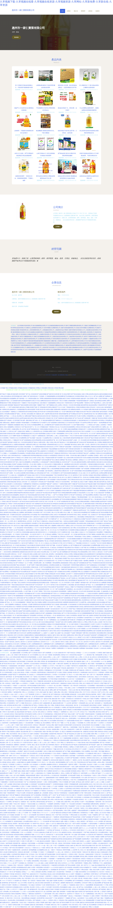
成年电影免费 (14, 394)
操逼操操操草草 (74, 593)
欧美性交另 (76, 672)
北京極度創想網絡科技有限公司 (56, 325)
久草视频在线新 (43, 427)
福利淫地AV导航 (56, 701)
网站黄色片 (20, 828)
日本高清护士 (67, 582)
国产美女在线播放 (28, 598)
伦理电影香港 (36, 595)
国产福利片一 (95, 422)
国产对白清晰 (80, 714)
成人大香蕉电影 (28, 863)
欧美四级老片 (54, 528)
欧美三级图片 (23, 396)
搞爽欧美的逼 (44, 400)
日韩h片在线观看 (85, 431)
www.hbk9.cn (49, 375)
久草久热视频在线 (97, 769)
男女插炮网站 (21, 453)
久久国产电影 (83, 547)
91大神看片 (29, 819)
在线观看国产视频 (44, 484)
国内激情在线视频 (12, 508)
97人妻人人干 (20, 812)
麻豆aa (98, 758)
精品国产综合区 (65, 506)
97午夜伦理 (55, 696)
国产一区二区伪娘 (73, 534)
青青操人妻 (44, 661)
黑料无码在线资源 (84, 604)
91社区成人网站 (49, 725)
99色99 (13, 720)
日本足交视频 (86, 733)
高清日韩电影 (79, 549)
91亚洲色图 (11, 764)
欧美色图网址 (85, 709)
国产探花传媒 (99, 666)
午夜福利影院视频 (81, 400)
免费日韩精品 (106, 525)
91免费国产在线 (70, 591)
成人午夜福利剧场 (9, 701)
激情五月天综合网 (29, 751)
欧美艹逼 (55, 795)
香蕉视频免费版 (53, 578)
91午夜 (55, 845)
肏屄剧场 (9, 705)
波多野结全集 (94, 473)
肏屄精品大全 (45, 659)
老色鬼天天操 (55, 477)
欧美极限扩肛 (9, 821)
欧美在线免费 (45, 460)
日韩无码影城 (66, 843)
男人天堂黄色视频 (33, 556)
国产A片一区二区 (59, 519)
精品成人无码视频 (57, 547)
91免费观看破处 (89, 893)
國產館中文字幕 (78, 793)
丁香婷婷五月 (87, 403)
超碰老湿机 (104, 720)
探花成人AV (25, 738)
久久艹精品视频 (77, 543)
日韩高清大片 (18, 427)
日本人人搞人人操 (15, 896)
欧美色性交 (18, 874)
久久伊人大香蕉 (71, 841)
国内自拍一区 (101, 552)
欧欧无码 (13, 758)
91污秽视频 (70, 869)
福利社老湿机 (107, 716)
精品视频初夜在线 (53, 661)
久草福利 (25, 799)
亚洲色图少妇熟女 (76, 771)
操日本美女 (83, 826)
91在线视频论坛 (99, 523)
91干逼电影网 (69, 677)
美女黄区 (32, 887)
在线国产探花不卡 (13, 674)
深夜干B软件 (101, 696)
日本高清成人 (40, 615)
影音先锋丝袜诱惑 (47, 806)
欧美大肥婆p (33, 749)
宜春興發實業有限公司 (73, 332)
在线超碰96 (33, 898)
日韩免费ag (6, 891)
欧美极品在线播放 (79, 530)
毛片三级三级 (92, 497)
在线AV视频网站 (20, 775)
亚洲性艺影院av (41, 685)
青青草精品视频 (34, 455)
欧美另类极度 (27, 797)
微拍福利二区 (75, 420)
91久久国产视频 (74, 425)
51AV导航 (105, 885)
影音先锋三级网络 (7, 692)
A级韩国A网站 (55, 729)
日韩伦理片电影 (7, 549)
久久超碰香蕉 (64, 904)
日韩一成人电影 (11, 506)
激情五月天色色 (49, 769)
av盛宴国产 (74, 810)
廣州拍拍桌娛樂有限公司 (84, 343)
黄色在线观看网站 (94, 742)
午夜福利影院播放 (100, 727)
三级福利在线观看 (78, 574)
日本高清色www (50, 790)
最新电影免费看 (12, 622)
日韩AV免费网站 (85, 751)
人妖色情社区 (24, 850)
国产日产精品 (104, 449)
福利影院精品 (58, 541)
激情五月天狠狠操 (73, 477)
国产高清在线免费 (36, 506)
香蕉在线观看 (20, 670)
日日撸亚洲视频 (76, 709)
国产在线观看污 (59, 457)
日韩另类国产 (22, 394)
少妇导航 (31, 788)
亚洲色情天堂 (61, 455)
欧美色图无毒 (42, 784)
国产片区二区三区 (88, 580)
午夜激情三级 (58, 889)
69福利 (95, 764)
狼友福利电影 (12, 812)
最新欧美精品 (4, 523)
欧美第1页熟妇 (103, 609)
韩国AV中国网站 (94, 698)
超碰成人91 (21, 723)
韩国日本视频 (58, 747)
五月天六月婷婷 (49, 490)
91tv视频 (90, 812)
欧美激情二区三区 (12, 615)
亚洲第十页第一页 (95, 398)
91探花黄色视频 (101, 867)
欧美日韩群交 (76, 788)
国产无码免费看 (31, 615)
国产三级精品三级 (91, 400)
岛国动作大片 (99, 681)
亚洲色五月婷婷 (49, 889)
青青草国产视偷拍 (91, 488)
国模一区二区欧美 (73, 512)
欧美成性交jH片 (49, 808)
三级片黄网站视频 (31, 580)
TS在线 (89, 815)
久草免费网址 (77, 883)
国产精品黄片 (109, 435)
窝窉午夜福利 (39, 497)
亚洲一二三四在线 (35, 569)
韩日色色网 (107, 701)
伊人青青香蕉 (90, 681)
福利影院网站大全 (58, 508)
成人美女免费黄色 (46, 723)
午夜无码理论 (56, 887)
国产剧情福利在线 (34, 429)
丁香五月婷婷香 (21, 582)
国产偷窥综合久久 (58, 420)
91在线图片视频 (69, 891)
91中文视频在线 (88, 753)
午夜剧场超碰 (64, 819)
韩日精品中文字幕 (12, 471)
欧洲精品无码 (50, 549)
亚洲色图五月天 (52, 451)
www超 (43, 845)
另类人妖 (20, 733)
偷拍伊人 (96, 847)
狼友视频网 (76, 856)
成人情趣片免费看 (23, 525)
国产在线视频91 (29, 471)
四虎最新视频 (21, 409)
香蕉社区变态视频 (35, 468)
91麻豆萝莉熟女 (99, 749)
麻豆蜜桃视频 (19, 506)
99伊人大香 (34, 878)
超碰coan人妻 (50, 823)
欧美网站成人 (5, 876)
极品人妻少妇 (45, 690)
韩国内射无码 (69, 883)
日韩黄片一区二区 (22, 560)
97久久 (49, 701)
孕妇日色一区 (48, 547)
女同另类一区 (30, 521)
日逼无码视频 (31, 843)
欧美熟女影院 (41, 418)
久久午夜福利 (84, 409)
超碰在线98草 (62, 652)
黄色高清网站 (26, 567)
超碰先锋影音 (70, 668)
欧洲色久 (75, 677)
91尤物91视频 (19, 729)
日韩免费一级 (48, 609)
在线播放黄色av (96, 536)
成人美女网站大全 (19, 416)
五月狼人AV (106, 655)
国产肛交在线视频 (40, 817)
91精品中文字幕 (46, 598)
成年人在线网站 (79, 466)
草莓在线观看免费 (83, 810)
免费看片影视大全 (78, 622)
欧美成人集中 (79, 720)
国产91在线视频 (19, 863)
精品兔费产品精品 (75, 775)
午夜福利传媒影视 (89, 714)
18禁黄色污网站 (43, 525)
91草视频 (33, 812)
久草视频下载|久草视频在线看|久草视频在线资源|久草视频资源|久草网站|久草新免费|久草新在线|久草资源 (29, 388)
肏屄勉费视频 (32, 850)
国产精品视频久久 (21, 530)
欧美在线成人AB (61, 720)
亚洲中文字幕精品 (16, 457)
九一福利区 (9, 904)
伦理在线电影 (40, 473)
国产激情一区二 (24, 536)
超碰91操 (99, 744)
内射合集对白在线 (101, 462)
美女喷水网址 (12, 900)
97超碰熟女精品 (59, 758)
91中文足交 (35, 832)
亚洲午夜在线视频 (100, 606)
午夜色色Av (28, 670)
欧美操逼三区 (41, 519)
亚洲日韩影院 (39, 904)
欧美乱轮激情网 (46, 440)
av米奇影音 (86, 880)
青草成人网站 (84, 856)
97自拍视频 (80, 723)
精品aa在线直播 (66, 771)
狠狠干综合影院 (59, 725)
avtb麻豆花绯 (59, 663)
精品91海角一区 (64, 876)
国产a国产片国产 (82, 576)
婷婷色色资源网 (89, 902)
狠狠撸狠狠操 (19, 595)
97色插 (43, 786)
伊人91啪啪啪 (47, 773)
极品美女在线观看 (45, 841)
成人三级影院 (40, 611)
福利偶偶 (62, 891)
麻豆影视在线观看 (26, 578)
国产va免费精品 (90, 453)
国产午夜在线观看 (23, 609)
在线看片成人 (17, 442)
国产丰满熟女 (74, 560)
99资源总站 (59, 850)
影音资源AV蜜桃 (92, 731)
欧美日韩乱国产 (16, 569)
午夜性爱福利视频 (78, 486)
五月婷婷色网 (29, 661)
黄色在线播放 (45, 523)
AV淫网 (84, 904)
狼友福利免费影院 (48, 420)
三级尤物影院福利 (65, 567)
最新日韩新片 (65, 435)
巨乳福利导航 (39, 771)
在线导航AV (51, 727)
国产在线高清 (34, 620)
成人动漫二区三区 (85, 473)
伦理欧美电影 (95, 411)
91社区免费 (48, 887)
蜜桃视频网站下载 (41, 541)
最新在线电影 (68, 418)
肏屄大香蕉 (81, 861)
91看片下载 (7, 806)
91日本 (21, 832)
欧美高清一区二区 (49, 589)
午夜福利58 (80, 795)
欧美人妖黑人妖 (6, 609)
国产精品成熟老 (66, 547)
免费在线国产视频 (30, 416)
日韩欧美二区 (22, 580)
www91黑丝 (70, 863)
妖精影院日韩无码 (14, 418)
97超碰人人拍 (97, 812)
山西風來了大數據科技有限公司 (91, 338)
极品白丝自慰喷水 (93, 593)
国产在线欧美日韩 (70, 549)
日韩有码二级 (108, 749)
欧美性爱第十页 (78, 449)
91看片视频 (101, 751)
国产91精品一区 (107, 530)
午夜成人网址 (53, 442)
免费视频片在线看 (8, 567)
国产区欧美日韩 (94, 582)
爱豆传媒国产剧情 (21, 611)
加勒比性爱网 (95, 427)
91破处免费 (23, 817)
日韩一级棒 (9, 755)
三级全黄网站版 (25, 898)
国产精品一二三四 (9, 416)
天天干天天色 (60, 790)
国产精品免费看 (78, 403)
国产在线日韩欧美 (17, 499)
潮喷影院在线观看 (96, 446)
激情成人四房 (97, 528)
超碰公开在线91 (97, 755)
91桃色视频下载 (67, 444)
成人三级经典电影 (78, 569)
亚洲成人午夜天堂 (54, 793)
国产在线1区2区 (105, 451)
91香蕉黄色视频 (31, 398)
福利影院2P (61, 898)
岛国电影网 (79, 819)
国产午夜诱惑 (37, 598)
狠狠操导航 (29, 681)
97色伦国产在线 (58, 622)
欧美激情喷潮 (24, 549)
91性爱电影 (101, 672)
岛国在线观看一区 (65, 604)
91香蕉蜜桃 (20, 808)
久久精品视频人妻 (71, 584)
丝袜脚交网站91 (86, 839)
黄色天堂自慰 (58, 611)
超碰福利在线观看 (33, 525)
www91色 (103, 661)
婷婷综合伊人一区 (20, 861)
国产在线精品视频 (85, 545)
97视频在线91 (66, 685)
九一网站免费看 (18, 698)
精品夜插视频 (108, 611)
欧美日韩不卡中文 (12, 538)
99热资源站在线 (8, 780)
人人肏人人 (21, 694)
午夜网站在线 (5, 409)
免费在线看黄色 (91, 462)
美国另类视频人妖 (31, 473)
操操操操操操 (64, 563)
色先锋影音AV (75, 738)
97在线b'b (94, 775)
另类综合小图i (49, 847)
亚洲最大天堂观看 (88, 819)
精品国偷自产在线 (25, 545)
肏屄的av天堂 (8, 681)
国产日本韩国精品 (78, 880)
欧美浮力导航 (63, 806)
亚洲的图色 (7, 736)
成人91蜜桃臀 (74, 681)
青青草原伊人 (48, 674)
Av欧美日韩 (105, 786)
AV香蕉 (50, 826)
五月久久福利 (61, 836)
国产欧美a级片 (42, 411)
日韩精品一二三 (80, 652)
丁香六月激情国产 (91, 510)
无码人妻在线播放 (60, 549)
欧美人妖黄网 (4, 812)
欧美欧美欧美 (28, 701)
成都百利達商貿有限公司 (30, 338)
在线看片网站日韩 (96, 506)
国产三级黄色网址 (13, 587)
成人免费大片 (38, 488)
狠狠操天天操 (24, 854)
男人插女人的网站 (73, 576)
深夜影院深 (49, 749)
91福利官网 (97, 801)
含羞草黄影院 (48, 696)
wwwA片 (38, 845)
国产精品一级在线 (94, 558)
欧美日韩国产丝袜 (94, 556)
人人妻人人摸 (96, 887)
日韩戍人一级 (99, 771)
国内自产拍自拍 (108, 521)
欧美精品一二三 (83, 425)
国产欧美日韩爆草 (65, 902)
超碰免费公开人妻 (108, 591)
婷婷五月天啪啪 (18, 780)
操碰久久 (2, 707)
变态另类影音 (42, 677)
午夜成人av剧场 (105, 876)
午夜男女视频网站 (97, 587)
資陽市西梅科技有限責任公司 (77, 330)
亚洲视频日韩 (54, 869)
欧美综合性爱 (54, 760)
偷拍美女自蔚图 (43, 736)
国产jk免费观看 (47, 652)
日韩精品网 (103, 819)
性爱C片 (18, 841)
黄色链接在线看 (48, 716)
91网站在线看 (84, 869)
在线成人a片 (11, 769)
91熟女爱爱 (11, 856)
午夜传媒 (11, 874)
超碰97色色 (56, 902)
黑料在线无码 (49, 508)
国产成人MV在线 (106, 598)
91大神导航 (54, 788)
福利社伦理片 (104, 595)
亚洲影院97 (41, 769)
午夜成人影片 (86, 698)
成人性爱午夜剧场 (5, 747)
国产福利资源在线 (33, 396)
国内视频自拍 (88, 595)
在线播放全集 (104, 571)
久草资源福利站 (12, 661)
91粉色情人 (107, 872)
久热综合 (101, 707)
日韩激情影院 (33, 782)
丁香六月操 (104, 801)
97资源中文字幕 (11, 595)
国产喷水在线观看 (39, 696)
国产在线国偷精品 (27, 440)
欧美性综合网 (54, 602)
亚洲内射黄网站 (25, 716)
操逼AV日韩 (79, 885)
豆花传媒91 (41, 876)
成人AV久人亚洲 (15, 707)
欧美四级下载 (105, 615)
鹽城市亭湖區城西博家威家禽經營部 (34, 341)
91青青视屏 (68, 872)
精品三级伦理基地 (84, 541)
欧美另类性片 (102, 438)
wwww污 (37, 834)
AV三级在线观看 (53, 536)
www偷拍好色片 (4, 753)
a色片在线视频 (15, 556)
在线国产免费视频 (21, 433)
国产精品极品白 (49, 571)
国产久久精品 (58, 672)
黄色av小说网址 (65, 773)
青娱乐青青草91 (24, 709)
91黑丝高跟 (46, 856)
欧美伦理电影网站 (37, 440)
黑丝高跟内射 (76, 858)
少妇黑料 (100, 821)
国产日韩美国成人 (78, 495)
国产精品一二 (49, 495)
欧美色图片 (79, 804)
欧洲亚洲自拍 (26, 492)
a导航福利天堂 (20, 790)
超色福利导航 (26, 514)
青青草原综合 (64, 453)
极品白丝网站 (47, 657)
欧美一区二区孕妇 (57, 560)
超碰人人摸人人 (37, 740)
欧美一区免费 (10, 514)
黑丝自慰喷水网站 (82, 523)
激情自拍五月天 (75, 567)
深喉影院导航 (66, 541)
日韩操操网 (82, 703)
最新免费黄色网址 (76, 600)
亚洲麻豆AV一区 (60, 797)
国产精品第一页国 (107, 569)
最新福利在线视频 (57, 398)
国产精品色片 (53, 569)
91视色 (90, 869)
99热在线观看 (23, 727)
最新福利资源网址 (82, 462)
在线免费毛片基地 (78, 867)
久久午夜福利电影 (19, 451)
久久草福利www (107, 810)
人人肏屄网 (74, 850)
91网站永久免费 (18, 799)
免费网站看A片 (43, 479)
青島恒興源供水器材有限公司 (61, 338)
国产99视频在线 (55, 453)
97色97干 (27, 758)
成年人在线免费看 (8, 492)
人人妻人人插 (60, 736)
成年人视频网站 (52, 525)
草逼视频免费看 (90, 900)
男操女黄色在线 (47, 497)
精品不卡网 (9, 795)
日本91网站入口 (61, 742)
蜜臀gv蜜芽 (53, 690)
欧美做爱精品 (96, 797)
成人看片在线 (40, 622)
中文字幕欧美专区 (22, 907)
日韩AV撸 (96, 891)
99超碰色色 (72, 885)
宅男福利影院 (50, 444)
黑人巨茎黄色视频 (24, 532)
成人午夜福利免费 (65, 565)
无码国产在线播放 (17, 464)
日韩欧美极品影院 (88, 449)
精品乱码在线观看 (102, 440)
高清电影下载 (30, 486)
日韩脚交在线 (72, 670)
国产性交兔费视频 (46, 567)
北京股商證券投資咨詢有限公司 (53, 343)
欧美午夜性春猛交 (73, 552)
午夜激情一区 (64, 804)
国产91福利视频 (30, 508)
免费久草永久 (63, 512)
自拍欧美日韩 (47, 453)
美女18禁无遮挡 (39, 854)
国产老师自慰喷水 (12, 600)
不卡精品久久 (15, 696)
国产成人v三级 (92, 499)
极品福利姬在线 (83, 420)
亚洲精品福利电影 (49, 622)
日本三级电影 (25, 457)
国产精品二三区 (8, 400)
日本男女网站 (49, 718)
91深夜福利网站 (14, 786)
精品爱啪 (88, 806)
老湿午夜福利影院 (88, 591)
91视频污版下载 (95, 418)
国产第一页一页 (46, 606)
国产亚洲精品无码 (74, 414)
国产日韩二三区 (48, 473)
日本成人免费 (51, 663)
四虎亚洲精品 (84, 736)
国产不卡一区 (22, 477)
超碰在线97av (46, 869)
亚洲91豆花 (28, 720)
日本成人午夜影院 (15, 519)
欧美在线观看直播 (89, 554)
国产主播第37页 (56, 600)
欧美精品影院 (50, 411)
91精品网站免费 (107, 703)
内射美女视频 (49, 409)
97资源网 (31, 683)
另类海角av (66, 747)
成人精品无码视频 (28, 574)
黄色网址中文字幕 (5, 532)
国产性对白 (19, 769)
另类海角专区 (78, 698)
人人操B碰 (90, 747)
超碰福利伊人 (13, 409)
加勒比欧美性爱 (53, 414)
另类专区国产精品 (21, 613)
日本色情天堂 (49, 834)
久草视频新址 (79, 620)
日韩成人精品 (5, 501)
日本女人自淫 (76, 836)
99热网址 (63, 707)
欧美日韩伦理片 (75, 464)
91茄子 (88, 836)
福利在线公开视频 (24, 407)
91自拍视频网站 (12, 453)
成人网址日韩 (77, 845)
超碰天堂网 (107, 788)
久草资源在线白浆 (8, 839)
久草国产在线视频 (86, 817)
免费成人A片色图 (74, 747)
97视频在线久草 (106, 753)
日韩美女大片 (53, 856)
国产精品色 (90, 821)
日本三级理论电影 (18, 598)
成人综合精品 (9, 598)
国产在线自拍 (80, 442)
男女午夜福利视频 (43, 514)
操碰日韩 (61, 760)
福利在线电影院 (25, 620)
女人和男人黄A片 (12, 521)
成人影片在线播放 (28, 576)
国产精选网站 (69, 569)
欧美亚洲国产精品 (14, 565)
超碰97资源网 (53, 880)
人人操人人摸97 (55, 657)
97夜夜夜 (50, 655)
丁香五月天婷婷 (73, 435)
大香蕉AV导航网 (39, 902)
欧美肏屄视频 (95, 707)
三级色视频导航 (58, 554)
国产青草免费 (87, 574)
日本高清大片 (85, 543)
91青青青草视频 (74, 565)
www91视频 (75, 872)
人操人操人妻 (105, 856)
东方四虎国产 (17, 738)
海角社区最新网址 (16, 893)
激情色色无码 (32, 799)
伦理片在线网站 (68, 622)
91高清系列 (11, 782)
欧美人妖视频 (107, 850)
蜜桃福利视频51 (83, 497)
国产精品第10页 (77, 422)
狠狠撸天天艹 (58, 727)
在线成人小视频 (69, 587)
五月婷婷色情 (8, 887)
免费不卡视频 (71, 484)
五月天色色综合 (96, 451)
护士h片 (8, 707)
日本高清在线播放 (101, 602)
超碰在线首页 (104, 843)
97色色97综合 (23, 902)
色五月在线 (59, 861)
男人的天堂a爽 (64, 907)
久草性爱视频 (13, 845)
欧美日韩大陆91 (85, 788)
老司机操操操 (102, 409)
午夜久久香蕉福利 (36, 872)
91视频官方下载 (25, 403)
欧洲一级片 (41, 668)
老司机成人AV (62, 661)
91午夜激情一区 (42, 396)
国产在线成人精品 (30, 475)
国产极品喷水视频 (91, 484)
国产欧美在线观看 (13, 543)
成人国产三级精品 (17, 431)
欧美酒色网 (82, 766)
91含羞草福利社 (80, 755)
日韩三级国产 (91, 790)
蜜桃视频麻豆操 (34, 479)
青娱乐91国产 (26, 769)
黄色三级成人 (78, 514)
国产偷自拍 (28, 712)
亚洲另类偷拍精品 (27, 810)
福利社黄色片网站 (32, 418)
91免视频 (4, 826)
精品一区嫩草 (61, 569)
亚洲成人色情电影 (68, 672)
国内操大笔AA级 (92, 414)
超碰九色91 (49, 817)
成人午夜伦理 (74, 685)
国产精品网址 (46, 528)
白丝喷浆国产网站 (95, 571)
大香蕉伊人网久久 (53, 900)
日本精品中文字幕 (49, 843)
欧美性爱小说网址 (106, 536)
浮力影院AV (34, 668)
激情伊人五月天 (8, 435)
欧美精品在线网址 (102, 400)
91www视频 (26, 668)
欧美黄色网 (84, 790)
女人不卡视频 (28, 563)
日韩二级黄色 (98, 830)
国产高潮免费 (52, 839)
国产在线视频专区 (33, 558)
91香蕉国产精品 (29, 602)
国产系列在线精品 (22, 622)
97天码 (31, 709)
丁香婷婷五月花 (13, 438)
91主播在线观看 (81, 716)
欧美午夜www (7, 696)
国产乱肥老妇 (82, 488)
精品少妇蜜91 (72, 714)
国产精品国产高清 (56, 492)
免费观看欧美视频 (96, 549)
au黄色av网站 (101, 762)
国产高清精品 (8, 499)
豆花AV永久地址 (80, 806)
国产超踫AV (48, 668)
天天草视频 (34, 852)
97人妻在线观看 (46, 893)
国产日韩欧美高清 (86, 538)
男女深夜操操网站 (83, 552)
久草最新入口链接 (39, 530)
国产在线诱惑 (105, 471)
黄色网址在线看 (9, 591)
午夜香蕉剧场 (63, 793)
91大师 (24, 858)
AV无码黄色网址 (52, 532)
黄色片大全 (26, 733)
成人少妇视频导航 (47, 425)
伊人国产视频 (13, 582)
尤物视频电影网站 (49, 538)
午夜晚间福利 (79, 609)
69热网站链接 (84, 672)
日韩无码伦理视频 (104, 460)
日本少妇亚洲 (5, 896)
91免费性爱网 (62, 826)
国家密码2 (27, 663)
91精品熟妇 (103, 670)
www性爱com (55, 828)
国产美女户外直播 (92, 563)
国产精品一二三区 (105, 468)
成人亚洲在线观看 (100, 547)
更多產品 (16, 37)
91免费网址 (55, 896)
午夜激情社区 (4, 666)
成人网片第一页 (19, 856)
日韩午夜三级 (96, 486)
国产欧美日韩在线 (25, 501)
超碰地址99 (100, 729)
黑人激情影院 (63, 832)
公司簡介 (58, 226)
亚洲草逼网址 (72, 718)
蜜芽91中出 (3, 679)
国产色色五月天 (92, 777)
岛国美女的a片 (35, 758)
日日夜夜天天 (106, 508)
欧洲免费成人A (30, 528)
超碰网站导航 (48, 438)
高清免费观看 (62, 591)
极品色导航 (70, 661)
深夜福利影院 (40, 609)
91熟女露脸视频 (89, 801)
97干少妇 (77, 668)
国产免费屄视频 (105, 617)
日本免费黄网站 (22, 438)
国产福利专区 (50, 394)
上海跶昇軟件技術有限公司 (75, 336)
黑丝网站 (44, 872)
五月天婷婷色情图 (7, 672)
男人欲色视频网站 (54, 499)
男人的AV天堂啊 (74, 902)
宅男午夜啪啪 (81, 834)
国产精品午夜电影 (93, 438)
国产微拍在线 (57, 812)
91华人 (101, 863)
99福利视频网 (15, 736)
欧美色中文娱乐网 (60, 755)
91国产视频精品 (49, 405)
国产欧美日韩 (72, 595)
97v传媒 (78, 742)
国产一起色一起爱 (39, 486)
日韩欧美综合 (77, 519)
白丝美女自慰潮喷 (21, 473)
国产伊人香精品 (98, 716)
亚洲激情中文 (57, 473)
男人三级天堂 (22, 543)
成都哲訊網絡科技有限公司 (33, 347)
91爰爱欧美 (56, 817)
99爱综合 (108, 869)
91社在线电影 (105, 854)
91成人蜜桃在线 (81, 718)
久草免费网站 (72, 753)
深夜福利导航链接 (65, 817)
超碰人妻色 (26, 749)
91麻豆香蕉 (20, 823)
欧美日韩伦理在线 (45, 503)
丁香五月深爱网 (87, 451)
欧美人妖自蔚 (4, 587)
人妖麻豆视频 (20, 762)
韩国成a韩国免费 (30, 775)
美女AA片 (51, 707)
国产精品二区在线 (74, 501)
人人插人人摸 (45, 742)
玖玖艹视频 (60, 723)
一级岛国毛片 (108, 488)
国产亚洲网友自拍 (93, 512)
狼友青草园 (59, 839)
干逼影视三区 (13, 486)
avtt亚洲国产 (19, 751)
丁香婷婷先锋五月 (69, 403)
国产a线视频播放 (47, 613)
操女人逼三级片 (90, 703)
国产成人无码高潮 (31, 394)
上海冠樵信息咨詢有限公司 (92, 330)
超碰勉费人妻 (37, 793)
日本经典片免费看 (63, 416)
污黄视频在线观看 (94, 468)
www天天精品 (4, 847)
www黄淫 (27, 856)
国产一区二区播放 (56, 606)
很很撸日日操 (98, 479)
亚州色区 (9, 679)
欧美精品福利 (11, 593)
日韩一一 (2, 725)
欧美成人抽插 (69, 845)
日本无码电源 (77, 797)
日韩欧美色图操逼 (81, 407)
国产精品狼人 (62, 578)
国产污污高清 (36, 593)
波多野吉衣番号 (34, 501)
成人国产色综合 (7, 690)
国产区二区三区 (88, 433)
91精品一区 (91, 701)
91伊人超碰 (74, 834)
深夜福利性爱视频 (75, 438)
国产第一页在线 (82, 477)
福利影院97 (103, 804)
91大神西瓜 (99, 652)
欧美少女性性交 (62, 863)
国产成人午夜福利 (105, 742)
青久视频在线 (37, 414)
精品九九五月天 (58, 444)
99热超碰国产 (72, 806)
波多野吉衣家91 (55, 683)
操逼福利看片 (22, 444)
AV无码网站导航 (26, 705)
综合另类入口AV (18, 742)
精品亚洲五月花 (30, 433)
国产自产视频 (66, 751)
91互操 (55, 898)
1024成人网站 (102, 878)
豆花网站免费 (55, 766)
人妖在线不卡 (69, 574)
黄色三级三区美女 (26, 425)
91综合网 (95, 878)
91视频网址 (35, 720)
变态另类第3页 (61, 449)
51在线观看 (70, 793)
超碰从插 (71, 876)
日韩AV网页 (88, 889)
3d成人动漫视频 (21, 488)
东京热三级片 (17, 620)
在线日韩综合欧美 (105, 613)
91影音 (13, 806)
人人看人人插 (32, 609)
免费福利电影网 (17, 492)
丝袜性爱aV (26, 764)
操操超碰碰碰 (49, 475)
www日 (95, 821)
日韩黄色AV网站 (42, 705)
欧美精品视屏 (34, 495)
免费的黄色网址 (94, 804)
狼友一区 (106, 902)
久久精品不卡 (34, 435)
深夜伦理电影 (97, 475)
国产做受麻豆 (102, 889)
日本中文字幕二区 (70, 433)
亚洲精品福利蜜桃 (84, 501)
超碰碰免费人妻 (47, 703)
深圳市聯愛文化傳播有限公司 (52, 327)
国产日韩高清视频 (77, 471)
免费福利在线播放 (103, 414)
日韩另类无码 (104, 589)
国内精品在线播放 (65, 468)
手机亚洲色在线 (81, 762)
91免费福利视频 (38, 446)
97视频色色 (80, 769)
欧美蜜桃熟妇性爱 (22, 867)
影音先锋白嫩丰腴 (59, 808)
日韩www (24, 692)
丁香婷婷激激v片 (78, 536)
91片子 (107, 733)
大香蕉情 (106, 672)
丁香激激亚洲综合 (70, 407)
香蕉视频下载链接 (13, 405)
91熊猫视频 (86, 720)
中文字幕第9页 (66, 560)
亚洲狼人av (73, 821)
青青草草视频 (66, 850)
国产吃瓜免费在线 (23, 571)
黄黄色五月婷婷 (17, 517)
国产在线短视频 (66, 446)
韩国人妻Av (13, 766)
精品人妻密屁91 (81, 821)
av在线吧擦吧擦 (8, 446)
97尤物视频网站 (42, 679)
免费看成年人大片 (92, 490)
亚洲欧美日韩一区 (66, 471)
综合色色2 (90, 764)
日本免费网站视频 (95, 545)
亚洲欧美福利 (90, 523)
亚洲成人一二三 (26, 872)
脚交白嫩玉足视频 (79, 455)
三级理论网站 (49, 435)
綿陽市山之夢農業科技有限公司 (35, 327)
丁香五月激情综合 (104, 558)
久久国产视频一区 (28, 591)
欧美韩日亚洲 (31, 845)
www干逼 (66, 723)
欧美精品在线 (109, 477)
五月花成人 (32, 854)
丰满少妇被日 (43, 861)
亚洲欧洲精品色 (34, 499)
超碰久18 (30, 839)
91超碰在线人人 (34, 766)
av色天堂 (34, 712)
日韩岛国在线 (26, 517)
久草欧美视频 (12, 751)
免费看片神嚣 (52, 431)
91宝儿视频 (65, 670)
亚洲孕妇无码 (72, 416)
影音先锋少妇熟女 (95, 880)
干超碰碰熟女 (58, 490)
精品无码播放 (13, 512)
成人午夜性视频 (79, 578)
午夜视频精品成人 (45, 595)
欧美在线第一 (102, 464)
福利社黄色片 (37, 576)
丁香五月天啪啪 (62, 400)
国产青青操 (40, 738)
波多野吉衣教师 (4, 418)
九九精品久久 (19, 764)
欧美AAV (83, 836)
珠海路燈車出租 (24, 330)
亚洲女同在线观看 (62, 479)
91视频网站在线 (108, 898)
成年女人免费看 (13, 444)
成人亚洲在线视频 (38, 510)
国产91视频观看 (8, 425)
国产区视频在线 (75, 545)
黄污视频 (35, 876)
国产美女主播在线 (55, 460)
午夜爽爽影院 (61, 451)
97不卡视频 (32, 869)
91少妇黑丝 (100, 723)
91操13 (52, 758)
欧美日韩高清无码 (53, 400)
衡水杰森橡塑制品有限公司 (40, 325)
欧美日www (18, 858)
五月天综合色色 (77, 525)
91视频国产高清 (40, 405)
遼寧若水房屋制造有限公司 (89, 334)
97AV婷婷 (5, 907)
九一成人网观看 (13, 771)
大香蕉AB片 (88, 670)
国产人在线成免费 (39, 589)
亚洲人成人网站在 (45, 758)
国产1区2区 (16, 679)
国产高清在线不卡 (14, 501)
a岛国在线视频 (70, 720)
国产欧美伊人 (49, 801)
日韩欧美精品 (98, 503)
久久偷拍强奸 (56, 438)
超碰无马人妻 (63, 867)
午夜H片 (42, 834)
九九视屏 (107, 782)
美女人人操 (9, 657)
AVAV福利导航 (8, 727)
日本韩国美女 (74, 615)
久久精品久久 (81, 532)
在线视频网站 (13, 398)
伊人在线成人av (31, 674)
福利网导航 (5, 883)
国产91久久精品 (9, 475)
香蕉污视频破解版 (80, 876)
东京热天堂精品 (12, 808)
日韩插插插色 (23, 885)
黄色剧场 (69, 867)
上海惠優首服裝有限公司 (64, 341)
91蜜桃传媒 (30, 893)
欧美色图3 (72, 657)
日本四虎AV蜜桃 (7, 804)
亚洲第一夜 (27, 812)
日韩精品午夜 (11, 523)
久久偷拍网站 (92, 810)
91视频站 (20, 889)
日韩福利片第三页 (50, 418)
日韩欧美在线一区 (36, 567)
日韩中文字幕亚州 (57, 497)
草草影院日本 (70, 698)
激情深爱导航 (84, 405)
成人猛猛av (73, 723)
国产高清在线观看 (66, 473)
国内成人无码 (20, 481)
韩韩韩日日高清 (91, 758)
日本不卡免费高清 (62, 532)
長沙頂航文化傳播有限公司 (59, 334)
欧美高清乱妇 (62, 517)
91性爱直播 (26, 806)
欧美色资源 (7, 893)
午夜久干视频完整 (38, 681)
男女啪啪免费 (62, 514)
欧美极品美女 (5, 486)
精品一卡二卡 (105, 600)
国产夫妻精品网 (86, 418)
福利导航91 (75, 703)
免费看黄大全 (65, 712)
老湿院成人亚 (31, 497)
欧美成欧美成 (5, 565)
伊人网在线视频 (66, 769)
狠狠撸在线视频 (75, 538)
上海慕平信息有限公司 (88, 349)
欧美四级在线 (67, 420)
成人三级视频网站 (20, 475)
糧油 (53, 375)
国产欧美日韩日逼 (7, 663)
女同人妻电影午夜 (69, 617)
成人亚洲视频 (90, 477)
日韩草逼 (49, 712)
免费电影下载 (63, 460)
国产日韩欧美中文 (94, 519)
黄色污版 (78, 690)
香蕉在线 (27, 790)
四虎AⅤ (40, 652)
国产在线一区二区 (38, 420)
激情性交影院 (39, 453)
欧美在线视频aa (102, 740)
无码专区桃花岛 (47, 819)
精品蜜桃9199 (75, 701)
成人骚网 (100, 850)
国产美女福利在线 (93, 460)
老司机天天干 (78, 749)
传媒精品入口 (14, 411)
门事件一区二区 (41, 466)
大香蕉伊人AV (68, 852)
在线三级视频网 (21, 508)
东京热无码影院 (34, 663)
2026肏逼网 (15, 880)
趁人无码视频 (44, 431)
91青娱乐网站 (91, 712)
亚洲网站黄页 (76, 812)
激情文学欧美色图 (105, 431)
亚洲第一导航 (45, 880)
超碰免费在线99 (4, 773)
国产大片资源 (43, 549)
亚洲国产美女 (66, 558)
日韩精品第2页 (53, 574)
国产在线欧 (72, 782)
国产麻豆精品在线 (66, 744)
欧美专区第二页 (61, 749)
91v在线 (37, 841)
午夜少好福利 (96, 795)
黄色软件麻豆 (66, 490)
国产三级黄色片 (54, 484)
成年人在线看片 (23, 556)
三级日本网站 (33, 466)
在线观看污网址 (100, 534)
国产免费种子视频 (5, 497)
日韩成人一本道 (62, 687)
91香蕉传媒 (71, 692)
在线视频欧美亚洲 (86, 598)
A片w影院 (19, 810)
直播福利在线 (23, 552)
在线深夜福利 (106, 587)
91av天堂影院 (4, 769)
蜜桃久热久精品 (95, 852)
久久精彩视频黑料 (99, 584)
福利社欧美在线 (37, 606)
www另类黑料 (28, 832)
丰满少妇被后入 (7, 685)
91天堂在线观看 (95, 589)
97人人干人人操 (37, 828)
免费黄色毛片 (83, 565)
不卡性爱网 (92, 771)
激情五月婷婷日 (55, 567)
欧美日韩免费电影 (83, 512)
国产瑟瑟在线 (88, 861)
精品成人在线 (51, 874)
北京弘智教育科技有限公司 (92, 347)
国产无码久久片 (55, 593)
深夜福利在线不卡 (34, 549)
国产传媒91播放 (98, 898)
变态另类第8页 (41, 815)
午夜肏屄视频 (18, 826)
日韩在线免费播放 (87, 471)
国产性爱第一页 (56, 731)
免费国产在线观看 (79, 521)
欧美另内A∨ (99, 709)
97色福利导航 (105, 668)
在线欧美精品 (61, 422)
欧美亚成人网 (70, 749)
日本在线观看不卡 (40, 490)
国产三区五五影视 (45, 512)
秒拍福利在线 (87, 549)
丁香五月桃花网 (57, 475)
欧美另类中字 (40, 538)
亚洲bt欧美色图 (99, 701)
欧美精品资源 (18, 584)
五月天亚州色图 (56, 670)
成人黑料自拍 (61, 536)
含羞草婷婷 (5, 723)
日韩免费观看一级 (65, 775)
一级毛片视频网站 (9, 604)
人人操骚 (60, 788)
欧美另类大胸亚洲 (31, 541)
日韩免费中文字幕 (36, 523)
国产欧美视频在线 (69, 396)
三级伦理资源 (44, 449)
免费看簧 (16, 744)
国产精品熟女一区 (11, 670)
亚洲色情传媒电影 (26, 795)
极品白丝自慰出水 (44, 455)
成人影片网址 (8, 569)
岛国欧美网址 (15, 429)
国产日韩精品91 (20, 563)
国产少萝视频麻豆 (36, 698)
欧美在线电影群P (77, 832)
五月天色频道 (10, 815)
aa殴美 (101, 839)
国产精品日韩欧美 (55, 821)
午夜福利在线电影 (75, 398)
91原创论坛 (32, 755)
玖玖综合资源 (33, 836)
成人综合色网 (77, 589)
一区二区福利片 (16, 534)
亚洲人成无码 (41, 749)
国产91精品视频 (21, 486)
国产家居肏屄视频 (79, 508)
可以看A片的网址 (81, 416)
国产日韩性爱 (69, 449)
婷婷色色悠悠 (69, 705)
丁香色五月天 (58, 481)
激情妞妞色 (6, 817)
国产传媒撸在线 (60, 418)
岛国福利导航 (52, 733)
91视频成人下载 (74, 497)
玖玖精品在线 (55, 775)
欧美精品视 (73, 694)
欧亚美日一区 (56, 907)
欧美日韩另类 (100, 510)
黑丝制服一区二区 (43, 620)
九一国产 (57, 885)
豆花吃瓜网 (80, 696)
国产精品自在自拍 (39, 587)
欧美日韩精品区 (81, 584)
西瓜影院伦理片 (78, 457)
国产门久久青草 (14, 532)
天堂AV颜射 (41, 889)
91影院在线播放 (43, 429)
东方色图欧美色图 (53, 517)
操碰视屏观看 (95, 609)
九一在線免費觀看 (88, 885)
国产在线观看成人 (69, 589)
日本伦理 (58, 854)
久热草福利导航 (15, 854)
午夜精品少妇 (90, 858)
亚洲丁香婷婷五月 (22, 538)
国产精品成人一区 (49, 615)
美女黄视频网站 (26, 462)
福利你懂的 (31, 760)
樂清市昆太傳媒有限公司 (75, 349)
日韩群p (92, 720)
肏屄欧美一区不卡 (90, 727)
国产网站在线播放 (7, 464)
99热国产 (15, 685)
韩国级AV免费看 (99, 836)
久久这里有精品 (67, 788)
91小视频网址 (31, 817)
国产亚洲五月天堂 (64, 795)
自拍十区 (107, 736)
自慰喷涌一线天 (25, 801)
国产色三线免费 (83, 414)
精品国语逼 (59, 709)
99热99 (42, 718)
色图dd (17, 836)
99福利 (2, 709)
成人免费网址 (20, 512)
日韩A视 (80, 878)
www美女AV (50, 685)
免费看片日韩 (46, 602)
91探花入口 (3, 865)
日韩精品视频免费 (66, 492)
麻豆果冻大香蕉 (17, 705)
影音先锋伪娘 (9, 834)
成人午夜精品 (108, 780)
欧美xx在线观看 (30, 613)
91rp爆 (56, 834)
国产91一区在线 (66, 538)
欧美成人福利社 (77, 444)
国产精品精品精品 (89, 442)
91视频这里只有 (16, 440)
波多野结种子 (103, 501)
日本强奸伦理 (12, 841)
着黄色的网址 (63, 576)
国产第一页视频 (39, 547)
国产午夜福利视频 (49, 481)
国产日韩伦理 (95, 683)
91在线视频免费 (78, 679)
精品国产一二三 (81, 655)
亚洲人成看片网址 (66, 801)
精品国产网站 (36, 451)
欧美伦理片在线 (32, 552)
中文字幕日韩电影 (53, 679)
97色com (25, 815)
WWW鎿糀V (41, 852)
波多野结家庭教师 (26, 400)
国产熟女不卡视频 (40, 521)
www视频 (101, 782)
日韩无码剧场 (26, 826)
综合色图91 (15, 681)
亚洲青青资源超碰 (58, 784)
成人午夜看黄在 (17, 606)
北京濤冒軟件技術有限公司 (24, 325)
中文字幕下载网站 (91, 534)
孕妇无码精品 (58, 558)
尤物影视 (85, 731)
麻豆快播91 (27, 852)
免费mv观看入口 (65, 821)
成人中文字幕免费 (59, 530)
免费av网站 (57, 692)
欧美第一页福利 (49, 582)
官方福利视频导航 (99, 554)
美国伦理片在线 (33, 536)
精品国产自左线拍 (18, 446)
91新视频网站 (61, 845)
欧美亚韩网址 (95, 457)
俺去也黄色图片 (46, 683)
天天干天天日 (86, 692)
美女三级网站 (29, 587)
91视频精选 (64, 753)
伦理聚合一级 (96, 843)
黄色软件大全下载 (25, 495)
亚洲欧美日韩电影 (35, 545)
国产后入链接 (68, 808)
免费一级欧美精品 (27, 420)
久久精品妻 (95, 907)
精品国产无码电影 (12, 547)
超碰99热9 (94, 828)
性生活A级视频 (95, 725)
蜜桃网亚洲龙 (4, 751)
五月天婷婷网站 (4, 438)
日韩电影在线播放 (65, 593)
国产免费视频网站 (86, 446)
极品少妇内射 (97, 449)
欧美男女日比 (41, 571)
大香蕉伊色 (58, 780)
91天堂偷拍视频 (12, 488)
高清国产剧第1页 (34, 407)
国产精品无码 (66, 497)
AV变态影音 (19, 806)
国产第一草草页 (79, 433)
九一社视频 (57, 801)
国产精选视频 (28, 451)
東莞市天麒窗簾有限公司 (27, 336)
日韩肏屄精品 (46, 836)
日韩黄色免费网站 (53, 782)
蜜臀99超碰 (89, 718)
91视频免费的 (4, 782)
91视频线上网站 (87, 863)
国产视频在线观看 (30, 547)
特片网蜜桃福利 (25, 435)
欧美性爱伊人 (79, 707)
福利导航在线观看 (100, 576)
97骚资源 (38, 880)
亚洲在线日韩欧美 (89, 578)
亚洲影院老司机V (13, 852)
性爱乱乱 (24, 893)
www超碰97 (87, 841)
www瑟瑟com (65, 885)
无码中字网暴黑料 (87, 525)
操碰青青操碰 (105, 446)
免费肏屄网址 (69, 431)
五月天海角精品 (101, 777)
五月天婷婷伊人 (86, 589)
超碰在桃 (55, 826)
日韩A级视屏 (21, 666)
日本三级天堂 (14, 525)
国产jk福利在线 (64, 488)
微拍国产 (22, 696)
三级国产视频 (15, 683)
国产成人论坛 (66, 681)
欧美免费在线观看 (44, 499)
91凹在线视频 (80, 889)
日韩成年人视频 (87, 486)
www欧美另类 (22, 685)
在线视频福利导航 (82, 780)
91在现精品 (37, 723)
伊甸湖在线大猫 (89, 479)
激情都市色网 (17, 400)
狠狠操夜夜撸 (48, 398)
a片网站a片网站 (87, 622)
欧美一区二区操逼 (30, 481)
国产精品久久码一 (16, 718)
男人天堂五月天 (32, 896)
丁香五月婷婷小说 (10, 530)
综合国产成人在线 (33, 883)
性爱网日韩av (92, 736)
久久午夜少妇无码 (47, 464)
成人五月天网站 (22, 883)
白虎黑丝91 (68, 858)
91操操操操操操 (12, 666)
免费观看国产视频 (29, 834)
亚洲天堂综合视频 (87, 845)
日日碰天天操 (19, 523)
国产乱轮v (16, 727)
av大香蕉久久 (27, 780)
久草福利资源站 (37, 731)
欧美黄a (92, 836)
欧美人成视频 (63, 523)
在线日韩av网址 (58, 799)
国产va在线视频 (64, 510)
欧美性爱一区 (64, 674)
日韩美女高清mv (7, 440)
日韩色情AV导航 (63, 900)
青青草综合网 (85, 556)
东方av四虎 (39, 692)
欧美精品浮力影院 (67, 812)
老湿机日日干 (95, 514)
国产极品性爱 (105, 883)
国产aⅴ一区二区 (34, 427)
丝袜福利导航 (88, 617)
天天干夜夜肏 (42, 790)
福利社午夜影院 (67, 709)
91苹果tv (20, 876)
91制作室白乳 (74, 666)
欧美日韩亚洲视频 (91, 440)
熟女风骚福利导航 (100, 865)
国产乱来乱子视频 (10, 611)
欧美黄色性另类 (11, 433)
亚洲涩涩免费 (68, 725)
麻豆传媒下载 (45, 578)
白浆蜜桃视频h (72, 400)
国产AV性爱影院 (84, 729)
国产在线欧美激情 (14, 407)
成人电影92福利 (28, 740)
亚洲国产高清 (85, 519)
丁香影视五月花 (52, 427)
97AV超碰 (27, 786)
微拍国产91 (49, 784)
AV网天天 (4, 712)
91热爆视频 (98, 714)
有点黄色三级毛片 (53, 514)
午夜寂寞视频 (86, 804)
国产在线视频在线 (81, 563)
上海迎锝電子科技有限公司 (49, 347)
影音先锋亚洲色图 (78, 786)
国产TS (51, 795)
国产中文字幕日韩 (67, 613)
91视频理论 (95, 815)
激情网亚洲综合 (22, 521)
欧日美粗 (40, 883)
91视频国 (67, 898)
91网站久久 (53, 742)
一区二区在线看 (81, 440)
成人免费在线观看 (51, 466)
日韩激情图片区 (6, 578)
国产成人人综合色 (104, 560)
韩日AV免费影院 (48, 771)
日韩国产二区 (84, 558)
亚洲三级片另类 (96, 845)
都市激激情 (100, 788)
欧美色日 (12, 714)
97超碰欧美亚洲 (15, 850)
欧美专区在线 (77, 431)
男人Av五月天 (7, 720)
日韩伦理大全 (11, 613)
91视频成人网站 (92, 481)
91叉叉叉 (103, 880)
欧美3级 (45, 709)
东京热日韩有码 (86, 725)
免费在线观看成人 (44, 565)
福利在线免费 (85, 611)
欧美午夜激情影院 (57, 751)
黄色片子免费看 (68, 736)
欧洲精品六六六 (99, 766)
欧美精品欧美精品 (56, 595)
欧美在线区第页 (101, 563)
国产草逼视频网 (76, 839)
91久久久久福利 (95, 431)
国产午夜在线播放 (47, 576)
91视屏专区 (70, 764)
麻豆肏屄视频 (21, 661)
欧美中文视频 (73, 659)
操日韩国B (97, 661)
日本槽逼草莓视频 (108, 744)
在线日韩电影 (22, 587)
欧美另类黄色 (8, 552)
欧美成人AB (98, 790)
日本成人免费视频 (86, 506)
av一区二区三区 (42, 701)
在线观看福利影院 (94, 604)
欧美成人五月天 (31, 622)
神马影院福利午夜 (77, 731)
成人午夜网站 (98, 442)
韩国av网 (2, 718)
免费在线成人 (6, 422)
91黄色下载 (81, 727)
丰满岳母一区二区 (79, 893)
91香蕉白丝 (55, 740)
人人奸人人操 (64, 606)
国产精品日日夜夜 (91, 762)
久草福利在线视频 (49, 611)
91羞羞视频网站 (51, 403)
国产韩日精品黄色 (62, 690)
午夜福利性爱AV (65, 847)
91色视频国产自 (45, 760)
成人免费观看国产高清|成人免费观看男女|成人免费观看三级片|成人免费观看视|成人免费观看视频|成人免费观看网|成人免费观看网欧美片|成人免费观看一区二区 (57, 646)
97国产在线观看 (84, 468)
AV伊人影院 (84, 777)
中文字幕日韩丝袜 (50, 486)
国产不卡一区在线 (5, 836)
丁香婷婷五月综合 (56, 506)
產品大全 (76, 11)
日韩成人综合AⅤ (66, 701)
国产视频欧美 (16, 795)
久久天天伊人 (51, 666)
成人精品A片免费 (82, 481)
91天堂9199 (108, 707)
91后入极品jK (31, 885)
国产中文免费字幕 (81, 602)
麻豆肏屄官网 (100, 481)
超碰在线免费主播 (58, 703)
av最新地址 (24, 843)
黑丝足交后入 (28, 703)
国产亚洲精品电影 (15, 479)
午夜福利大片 (21, 471)
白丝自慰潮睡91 (38, 751)
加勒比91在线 (40, 775)
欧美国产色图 (14, 558)
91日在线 (35, 736)
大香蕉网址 (40, 670)
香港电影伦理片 (16, 403)
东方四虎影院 (48, 560)
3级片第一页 (77, 705)
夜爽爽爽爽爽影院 (87, 613)
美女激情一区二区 (104, 519)
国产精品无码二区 (79, 503)
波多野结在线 (82, 510)
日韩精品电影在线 (89, 517)
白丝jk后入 (42, 823)
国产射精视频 (23, 760)
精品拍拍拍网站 (93, 405)
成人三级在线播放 (79, 517)
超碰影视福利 (107, 863)
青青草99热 (16, 760)
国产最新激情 (105, 528)
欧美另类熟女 (101, 420)
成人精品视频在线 (95, 541)
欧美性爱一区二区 (96, 620)
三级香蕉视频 (73, 727)
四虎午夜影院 (80, 841)
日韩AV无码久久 (92, 552)
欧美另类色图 (19, 782)
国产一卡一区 (13, 907)
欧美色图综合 (46, 828)
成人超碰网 (27, 762)
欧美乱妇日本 (95, 574)
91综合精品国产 (37, 460)
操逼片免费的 (7, 854)
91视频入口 (54, 841)
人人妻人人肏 (9, 655)
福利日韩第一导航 (9, 584)
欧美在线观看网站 (70, 427)
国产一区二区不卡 (45, 584)
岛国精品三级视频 (100, 477)
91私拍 (32, 856)
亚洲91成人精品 (107, 495)
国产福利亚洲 (97, 786)
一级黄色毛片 (59, 617)
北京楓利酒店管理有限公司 (45, 338)
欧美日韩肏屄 (96, 595)
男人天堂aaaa (51, 780)
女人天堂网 (39, 869)
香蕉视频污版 (38, 788)
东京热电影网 (62, 584)
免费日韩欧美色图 (94, 409)
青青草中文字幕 (68, 495)
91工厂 (65, 861)
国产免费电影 (106, 396)
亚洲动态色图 (16, 657)
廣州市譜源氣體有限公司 (19, 343)
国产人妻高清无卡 (35, 517)
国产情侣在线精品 (76, 394)
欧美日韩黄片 (41, 495)
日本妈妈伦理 (29, 793)
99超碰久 (38, 727)
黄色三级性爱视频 (70, 580)
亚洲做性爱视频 (87, 569)
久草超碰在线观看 (50, 457)
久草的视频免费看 (14, 468)
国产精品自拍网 (27, 876)
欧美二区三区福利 (14, 545)
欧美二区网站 (91, 576)
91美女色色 (81, 854)
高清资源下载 (97, 615)
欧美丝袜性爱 (47, 681)
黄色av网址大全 (106, 479)
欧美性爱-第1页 (58, 394)
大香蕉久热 (104, 887)
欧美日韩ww (47, 775)
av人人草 (88, 828)
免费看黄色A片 (105, 475)
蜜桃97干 (12, 773)
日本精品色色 (82, 685)
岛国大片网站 (85, 394)
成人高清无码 (63, 462)
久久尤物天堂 (4, 764)
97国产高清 (58, 815)
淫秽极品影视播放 (78, 554)
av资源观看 (45, 793)
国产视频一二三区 (12, 528)
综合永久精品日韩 (76, 558)
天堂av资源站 (57, 753)
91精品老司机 (31, 902)
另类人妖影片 (20, 600)
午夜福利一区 (26, 499)
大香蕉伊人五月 (19, 740)
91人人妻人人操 (58, 852)
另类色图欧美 (104, 797)
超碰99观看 (6, 659)
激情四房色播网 (93, 435)
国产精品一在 (89, 584)
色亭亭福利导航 (103, 874)
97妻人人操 (49, 845)
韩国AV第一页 (29, 696)
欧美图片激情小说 (30, 600)
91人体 (103, 718)
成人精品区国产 (100, 492)
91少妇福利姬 (15, 709)
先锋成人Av (73, 847)
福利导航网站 (28, 512)
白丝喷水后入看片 (38, 703)
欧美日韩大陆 (46, 416)
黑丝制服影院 (64, 887)
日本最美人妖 (18, 510)
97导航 (7, 889)
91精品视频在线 (13, 571)
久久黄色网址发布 (39, 477)
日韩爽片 (66, 784)
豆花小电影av (4, 863)
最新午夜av (66, 727)
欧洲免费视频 (103, 422)
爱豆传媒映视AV (19, 847)
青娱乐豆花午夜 (62, 841)
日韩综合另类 (79, 427)
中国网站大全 (51, 556)
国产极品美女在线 (5, 525)
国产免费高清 (29, 543)
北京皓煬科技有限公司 (76, 338)
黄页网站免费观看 (100, 429)
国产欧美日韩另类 (35, 718)
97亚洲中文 (105, 858)
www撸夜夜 (17, 788)
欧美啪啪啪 (15, 887)
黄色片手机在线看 (49, 587)
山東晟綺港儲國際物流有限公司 (35, 343)
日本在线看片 (36, 512)
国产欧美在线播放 (13, 477)
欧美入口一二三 (38, 821)
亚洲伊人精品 (103, 574)
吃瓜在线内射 (6, 558)
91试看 (43, 747)
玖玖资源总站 (93, 729)
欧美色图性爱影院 (61, 874)
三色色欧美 (91, 749)
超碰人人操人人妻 (11, 775)
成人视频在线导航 (59, 823)
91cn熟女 (102, 725)
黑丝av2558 (40, 812)
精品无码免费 (108, 510)
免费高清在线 (4, 593)
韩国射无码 (24, 657)
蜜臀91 (76, 764)
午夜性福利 (7, 709)
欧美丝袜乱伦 (90, 606)
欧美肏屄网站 (66, 481)
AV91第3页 (10, 872)
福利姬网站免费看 (43, 707)
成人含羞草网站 (48, 891)
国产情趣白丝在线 (79, 411)
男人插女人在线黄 (97, 622)
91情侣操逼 (85, 896)
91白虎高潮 (76, 808)
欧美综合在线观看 (69, 521)
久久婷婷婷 (77, 736)
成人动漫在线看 (18, 449)
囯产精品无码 (26, 427)
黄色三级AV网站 (71, 528)
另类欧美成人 (66, 780)
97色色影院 (75, 799)
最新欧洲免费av (18, 591)
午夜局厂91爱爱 (101, 694)
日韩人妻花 (64, 692)
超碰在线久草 (46, 788)
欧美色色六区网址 (16, 878)
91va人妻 (40, 716)
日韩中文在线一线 (92, 826)
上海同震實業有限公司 (35, 330)
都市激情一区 (28, 823)
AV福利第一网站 (4, 733)
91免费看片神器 (27, 865)
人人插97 (90, 799)
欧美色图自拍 (8, 396)
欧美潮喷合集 (62, 503)
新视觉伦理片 (105, 433)
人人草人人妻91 (10, 725)
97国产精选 (86, 832)
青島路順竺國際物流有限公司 (57, 345)
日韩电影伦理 (81, 429)
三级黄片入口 (108, 416)
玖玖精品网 (46, 821)
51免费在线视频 (8, 799)
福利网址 (24, 839)
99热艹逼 (25, 782)
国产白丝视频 (15, 466)
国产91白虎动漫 (33, 652)
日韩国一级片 (80, 865)
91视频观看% (101, 806)
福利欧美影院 (5, 545)
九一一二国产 (87, 679)
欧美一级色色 (58, 843)
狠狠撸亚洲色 (18, 460)
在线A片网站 (78, 674)
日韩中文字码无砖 (40, 475)
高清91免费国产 (75, 582)
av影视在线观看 (90, 602)
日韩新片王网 (17, 655)
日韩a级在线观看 (105, 795)
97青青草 (86, 696)
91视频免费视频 (105, 760)
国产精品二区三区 (67, 475)
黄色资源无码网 (44, 604)
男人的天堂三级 (24, 429)
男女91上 (26, 747)
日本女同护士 (8, 429)
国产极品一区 (4, 613)
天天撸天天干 (14, 747)
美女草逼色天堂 (53, 659)
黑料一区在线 (85, 444)
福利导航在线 (87, 609)
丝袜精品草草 (70, 729)
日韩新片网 (67, 834)
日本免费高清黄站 (28, 821)
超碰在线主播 (33, 532)
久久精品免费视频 (54, 468)
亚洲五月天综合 (35, 400)
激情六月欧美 (84, 438)
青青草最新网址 (72, 523)
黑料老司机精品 (85, 690)
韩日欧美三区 (25, 655)
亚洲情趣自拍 (48, 670)
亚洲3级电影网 (20, 900)
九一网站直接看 (28, 828)
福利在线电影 (103, 411)
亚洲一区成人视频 (73, 532)
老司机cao (66, 830)
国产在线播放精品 (92, 565)
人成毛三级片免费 (107, 403)
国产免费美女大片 (75, 773)
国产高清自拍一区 (58, 830)
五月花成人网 (93, 696)
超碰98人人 (82, 828)
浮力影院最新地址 (48, 714)
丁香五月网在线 (71, 479)
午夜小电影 (58, 666)
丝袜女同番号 (67, 394)
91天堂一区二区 (38, 543)
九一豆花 (91, 661)
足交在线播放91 (6, 411)
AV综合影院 (33, 672)
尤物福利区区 (105, 549)
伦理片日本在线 (25, 479)
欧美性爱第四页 (8, 462)
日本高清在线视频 (31, 582)
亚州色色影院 (28, 714)
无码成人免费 (83, 606)
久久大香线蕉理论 (35, 431)
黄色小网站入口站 (80, 900)
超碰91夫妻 (27, 698)
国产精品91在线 (6, 455)
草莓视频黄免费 (73, 784)
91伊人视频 (62, 696)
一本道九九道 (71, 690)
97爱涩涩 (32, 880)
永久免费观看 (102, 582)
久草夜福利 (22, 681)
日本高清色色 (5, 832)
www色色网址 (19, 797)
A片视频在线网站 (56, 464)
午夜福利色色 (54, 416)
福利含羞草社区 (23, 869)
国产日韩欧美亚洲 (27, 584)
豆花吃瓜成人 (90, 677)
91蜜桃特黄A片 (104, 698)
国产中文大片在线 (60, 407)
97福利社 (82, 808)
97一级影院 (73, 760)
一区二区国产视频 (45, 797)
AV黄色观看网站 (55, 563)
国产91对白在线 (72, 462)
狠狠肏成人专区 (50, 815)
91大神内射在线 (99, 517)
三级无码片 (42, 729)
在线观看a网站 (82, 666)
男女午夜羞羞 (75, 547)
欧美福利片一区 (24, 565)
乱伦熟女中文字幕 (50, 433)
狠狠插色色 (63, 683)
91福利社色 (54, 836)
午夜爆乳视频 (30, 488)
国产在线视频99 (51, 479)
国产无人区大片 (54, 832)
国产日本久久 (99, 530)
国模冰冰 (107, 751)
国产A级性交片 (27, 729)
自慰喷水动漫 (44, 517)
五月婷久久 (38, 694)
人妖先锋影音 (80, 898)
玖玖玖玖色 (17, 898)
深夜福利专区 (88, 769)
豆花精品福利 (104, 852)
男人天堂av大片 (82, 850)
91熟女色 (12, 753)
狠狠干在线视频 (30, 771)
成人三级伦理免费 (65, 438)
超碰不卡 (67, 777)
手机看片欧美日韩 (40, 409)
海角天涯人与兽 (55, 904)
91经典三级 (97, 659)
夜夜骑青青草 (72, 602)
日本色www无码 (40, 887)
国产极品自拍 (64, 440)
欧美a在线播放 (87, 457)
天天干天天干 (87, 707)
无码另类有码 (70, 514)
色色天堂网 (96, 869)
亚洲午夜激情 (24, 534)
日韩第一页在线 (69, 455)
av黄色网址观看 (37, 563)
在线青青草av (38, 893)
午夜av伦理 (57, 847)
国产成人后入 (33, 716)
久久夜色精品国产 (44, 462)
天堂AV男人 (73, 780)
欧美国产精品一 (59, 521)
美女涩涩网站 (25, 718)
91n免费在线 (101, 823)
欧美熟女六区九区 (77, 613)
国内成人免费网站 (52, 534)
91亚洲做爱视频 (24, 836)
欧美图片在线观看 (83, 435)
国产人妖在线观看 (90, 530)
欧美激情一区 (18, 815)
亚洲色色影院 (20, 758)
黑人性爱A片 (72, 795)
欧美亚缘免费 (85, 705)
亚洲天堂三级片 (43, 501)
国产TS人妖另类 (8, 738)
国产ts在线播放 (89, 455)
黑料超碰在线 (83, 490)
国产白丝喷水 (109, 552)
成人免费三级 (92, 780)
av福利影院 (22, 744)
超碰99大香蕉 (31, 867)
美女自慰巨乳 (86, 760)
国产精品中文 (16, 801)
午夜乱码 (5, 694)
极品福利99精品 (101, 499)
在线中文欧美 (41, 554)
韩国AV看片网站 (47, 731)
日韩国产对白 (25, 874)
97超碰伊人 (42, 766)
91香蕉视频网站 (60, 433)
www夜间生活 (91, 666)
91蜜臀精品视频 (14, 832)
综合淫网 (42, 744)
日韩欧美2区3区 (30, 617)
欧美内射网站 (21, 819)
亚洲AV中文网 (25, 841)
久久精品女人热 (47, 543)
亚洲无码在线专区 (16, 578)
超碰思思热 (71, 900)
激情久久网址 (48, 477)
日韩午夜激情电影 (67, 611)
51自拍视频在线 (24, 707)
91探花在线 (19, 865)
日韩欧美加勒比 (57, 613)
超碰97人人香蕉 (7, 431)
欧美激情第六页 (74, 604)
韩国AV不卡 (85, 771)
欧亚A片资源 (39, 755)
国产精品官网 (70, 707)
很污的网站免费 (16, 549)
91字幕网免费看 (60, 431)
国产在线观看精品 (66, 598)
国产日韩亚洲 (58, 538)
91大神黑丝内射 (90, 429)
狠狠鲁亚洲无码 (107, 442)
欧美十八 (103, 793)
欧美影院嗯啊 (60, 396)
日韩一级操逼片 (21, 804)
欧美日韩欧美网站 (60, 580)
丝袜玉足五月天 (92, 672)
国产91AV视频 (20, 703)
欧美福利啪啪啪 (31, 657)
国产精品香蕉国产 (59, 587)
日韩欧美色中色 (13, 580)
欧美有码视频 (70, 503)
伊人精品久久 (47, 907)
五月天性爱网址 (13, 830)
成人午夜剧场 (87, 683)
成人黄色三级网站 (36, 464)
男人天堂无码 (100, 872)
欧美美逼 (38, 885)
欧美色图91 (33, 806)
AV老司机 (28, 744)
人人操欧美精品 (38, 773)
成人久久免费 (70, 874)
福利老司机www (71, 742)
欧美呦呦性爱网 (108, 771)
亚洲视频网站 (6, 556)
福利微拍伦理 (33, 889)
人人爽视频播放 (101, 490)
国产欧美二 (20, 663)
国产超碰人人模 (18, 414)
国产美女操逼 (27, 506)
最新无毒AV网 (56, 698)
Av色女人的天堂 (32, 519)
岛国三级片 (93, 723)
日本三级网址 (102, 427)
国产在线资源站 (31, 560)
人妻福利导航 (57, 471)
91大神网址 (9, 801)
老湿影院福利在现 (83, 744)
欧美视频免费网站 (36, 425)
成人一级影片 (51, 850)
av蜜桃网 (62, 883)
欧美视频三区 (75, 492)
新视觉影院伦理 (23, 411)
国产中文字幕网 (49, 519)
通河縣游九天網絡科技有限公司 (30, 334)
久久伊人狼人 (37, 666)
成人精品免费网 (96, 883)
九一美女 (49, 896)
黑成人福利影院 (4, 512)
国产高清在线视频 (65, 499)
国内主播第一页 (98, 591)
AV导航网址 (11, 826)
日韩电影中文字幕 (71, 696)
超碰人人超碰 (44, 863)
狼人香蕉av (34, 826)
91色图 (43, 847)
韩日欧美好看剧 (81, 659)
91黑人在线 (63, 729)
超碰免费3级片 (41, 830)
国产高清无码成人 (5, 519)
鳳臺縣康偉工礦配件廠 (50, 341)
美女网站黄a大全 (18, 567)
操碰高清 (17, 716)
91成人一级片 (105, 817)
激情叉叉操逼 (66, 398)
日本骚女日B (100, 904)
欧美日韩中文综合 (106, 538)
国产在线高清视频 (41, 394)
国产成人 (81, 887)
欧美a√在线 (3, 705)
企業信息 (90, 11)
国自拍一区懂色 (25, 672)
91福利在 (35, 677)
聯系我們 (83, 11)
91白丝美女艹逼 (94, 543)
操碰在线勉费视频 (73, 429)
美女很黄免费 (29, 723)
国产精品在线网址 (58, 810)
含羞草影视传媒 (41, 672)
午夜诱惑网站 (39, 867)
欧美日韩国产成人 (85, 740)
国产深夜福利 (37, 900)
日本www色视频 (48, 738)
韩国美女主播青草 (15, 731)
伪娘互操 (74, 663)
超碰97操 (79, 733)
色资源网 (75, 828)
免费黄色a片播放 (15, 536)
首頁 (63, 11)
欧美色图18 (47, 867)
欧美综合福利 (4, 405)
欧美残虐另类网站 (19, 834)
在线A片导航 (3, 808)
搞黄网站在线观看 (31, 611)
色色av (40, 819)
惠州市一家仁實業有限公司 (23, 292)
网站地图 (61, 388)
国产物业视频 (18, 677)
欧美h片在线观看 (69, 530)
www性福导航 (108, 723)
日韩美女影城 (19, 574)
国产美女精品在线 (45, 492)
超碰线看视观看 (50, 777)
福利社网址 (47, 755)
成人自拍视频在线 (62, 620)
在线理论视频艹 (63, 896)
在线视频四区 (17, 425)
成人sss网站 (78, 657)
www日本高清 (55, 867)
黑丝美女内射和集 (91, 694)
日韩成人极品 (72, 563)
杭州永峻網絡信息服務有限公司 (36, 332)
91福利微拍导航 (16, 692)
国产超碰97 (98, 773)
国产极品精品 (79, 580)
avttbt (3, 880)
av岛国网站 (67, 878)
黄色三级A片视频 (22, 558)
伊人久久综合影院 (90, 652)
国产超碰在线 (80, 670)
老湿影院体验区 (18, 821)
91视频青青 (90, 659)
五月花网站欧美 (94, 567)
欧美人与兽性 (66, 615)
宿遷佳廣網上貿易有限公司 (87, 332)
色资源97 (100, 705)
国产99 (31, 731)
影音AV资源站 (69, 856)
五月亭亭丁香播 (57, 446)
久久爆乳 (102, 869)
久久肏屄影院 (35, 797)
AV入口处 (48, 766)
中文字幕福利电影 (79, 587)
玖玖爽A (53, 797)
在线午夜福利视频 (40, 433)
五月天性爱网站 (34, 655)
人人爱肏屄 (103, 891)
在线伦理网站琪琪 (75, 740)
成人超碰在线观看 (15, 652)
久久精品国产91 (74, 541)
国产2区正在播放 (73, 488)
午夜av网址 (61, 856)
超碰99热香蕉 (79, 891)
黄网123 (32, 841)
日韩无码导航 (73, 655)
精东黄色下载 (90, 655)
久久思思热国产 (33, 784)
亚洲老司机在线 (50, 885)
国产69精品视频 (74, 490)
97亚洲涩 (35, 819)
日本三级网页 (65, 595)
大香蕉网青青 (96, 670)
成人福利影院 (58, 615)
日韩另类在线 (42, 558)
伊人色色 (39, 806)
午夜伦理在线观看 (5, 479)
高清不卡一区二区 (42, 534)
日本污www (15, 755)
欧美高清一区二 (50, 558)
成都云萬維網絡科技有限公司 (77, 347)
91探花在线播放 (44, 733)
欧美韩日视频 (32, 405)
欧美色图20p (98, 703)
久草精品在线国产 (17, 687)
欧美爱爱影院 (53, 455)
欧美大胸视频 (61, 574)
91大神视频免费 (80, 687)
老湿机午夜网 (97, 856)
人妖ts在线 (44, 727)
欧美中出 (26, 766)
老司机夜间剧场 (99, 902)
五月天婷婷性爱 (92, 420)
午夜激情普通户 (11, 793)
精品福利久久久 (96, 471)
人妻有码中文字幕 (95, 444)
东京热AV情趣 (106, 812)
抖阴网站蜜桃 (23, 679)
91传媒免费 (30, 858)
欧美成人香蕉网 (12, 823)
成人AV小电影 (105, 808)
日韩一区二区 (9, 742)
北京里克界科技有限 (62, 347)
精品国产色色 (32, 830)
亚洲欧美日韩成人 (60, 705)
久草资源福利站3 (14, 817)
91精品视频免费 (73, 907)
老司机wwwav (83, 701)
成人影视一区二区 (27, 460)
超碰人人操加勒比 (101, 425)
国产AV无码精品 (9, 510)
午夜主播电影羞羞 (71, 442)
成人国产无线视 (70, 578)
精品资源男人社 (83, 492)
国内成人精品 (85, 742)
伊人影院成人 (52, 736)
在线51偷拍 (15, 869)
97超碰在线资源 (89, 854)
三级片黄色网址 (48, 471)
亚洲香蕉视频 (88, 587)
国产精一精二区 (55, 440)
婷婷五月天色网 (6, 885)
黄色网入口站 (83, 747)
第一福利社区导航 (46, 698)
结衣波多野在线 (34, 403)
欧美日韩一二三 (4, 407)
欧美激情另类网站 (17, 749)
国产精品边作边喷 (56, 598)
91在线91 (63, 698)
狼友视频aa (7, 777)
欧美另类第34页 (100, 687)
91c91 (52, 755)
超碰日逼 (32, 904)
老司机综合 (95, 889)
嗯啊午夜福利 (17, 435)
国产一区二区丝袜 (9, 460)
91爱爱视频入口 (43, 556)
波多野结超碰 (23, 418)
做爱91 (12, 836)
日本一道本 (31, 907)
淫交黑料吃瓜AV (86, 600)
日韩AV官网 (67, 810)
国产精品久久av (9, 589)
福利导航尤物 (81, 534)
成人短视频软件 (85, 571)
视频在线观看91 (22, 845)
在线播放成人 (18, 604)
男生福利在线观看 (30, 409)
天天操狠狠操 (67, 799)
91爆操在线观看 (70, 466)
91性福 (15, 804)
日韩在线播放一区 (28, 446)
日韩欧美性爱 (50, 672)
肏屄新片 (87, 782)
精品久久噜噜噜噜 (67, 731)
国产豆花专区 (22, 541)
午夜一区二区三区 (49, 530)
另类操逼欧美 (43, 407)
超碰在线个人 (97, 808)
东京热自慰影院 (81, 528)
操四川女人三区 (104, 486)
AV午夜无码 (5, 828)
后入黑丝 (21, 786)
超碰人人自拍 (71, 687)
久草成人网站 (43, 720)
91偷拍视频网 (98, 663)
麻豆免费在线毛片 (92, 850)
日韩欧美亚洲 (57, 714)
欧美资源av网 (104, 679)
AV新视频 (44, 666)
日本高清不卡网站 (87, 883)
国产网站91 (93, 788)
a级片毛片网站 (10, 740)
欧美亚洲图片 (56, 510)
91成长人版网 (74, 766)
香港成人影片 (92, 425)
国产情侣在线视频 (104, 512)
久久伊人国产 (33, 707)
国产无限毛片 (109, 405)
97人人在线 (105, 773)
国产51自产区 (16, 690)
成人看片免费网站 (102, 690)
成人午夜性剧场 (37, 709)
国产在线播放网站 (55, 488)
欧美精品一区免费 (27, 604)
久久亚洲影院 (19, 593)
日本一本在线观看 (24, 468)
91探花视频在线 (27, 593)
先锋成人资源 (71, 683)
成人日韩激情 (50, 541)
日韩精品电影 (40, 808)
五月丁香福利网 (29, 694)
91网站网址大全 (47, 740)
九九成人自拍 (16, 672)
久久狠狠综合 (36, 865)
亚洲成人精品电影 (8, 788)
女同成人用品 (40, 457)
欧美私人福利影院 (27, 510)
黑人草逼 (8, 878)
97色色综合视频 (31, 804)
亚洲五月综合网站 (42, 552)
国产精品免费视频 (50, 617)
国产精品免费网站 (88, 495)
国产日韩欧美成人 (56, 694)
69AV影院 (44, 780)
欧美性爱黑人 (83, 464)
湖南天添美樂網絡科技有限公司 (42, 336)
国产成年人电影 (17, 462)
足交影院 (67, 760)
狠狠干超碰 (106, 652)
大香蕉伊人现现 (72, 854)
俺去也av (70, 896)
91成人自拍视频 (61, 466)
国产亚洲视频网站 (12, 560)
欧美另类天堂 (39, 600)
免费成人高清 (69, 525)
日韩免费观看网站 (69, 508)
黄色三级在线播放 (28, 414)
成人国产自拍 (103, 604)
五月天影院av (28, 900)
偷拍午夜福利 (95, 839)
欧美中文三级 (105, 620)
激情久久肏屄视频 (70, 755)
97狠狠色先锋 (65, 657)
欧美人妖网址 (58, 405)
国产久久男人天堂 (103, 692)
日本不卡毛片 (109, 534)
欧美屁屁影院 (27, 523)
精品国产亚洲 (81, 615)
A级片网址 (33, 801)
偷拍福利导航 (45, 488)
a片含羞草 (67, 758)
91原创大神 (97, 854)
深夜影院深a (71, 819)
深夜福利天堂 (94, 832)
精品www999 (99, 677)
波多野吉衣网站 (86, 422)
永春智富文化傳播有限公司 (69, 343)
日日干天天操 (38, 528)
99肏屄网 (90, 786)
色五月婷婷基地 (50, 744)
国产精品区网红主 (96, 403)
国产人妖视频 (8, 784)
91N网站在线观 (73, 815)
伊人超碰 (8, 718)
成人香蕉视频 (31, 727)
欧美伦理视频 (107, 580)
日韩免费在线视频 (9, 414)
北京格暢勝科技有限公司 (19, 347)
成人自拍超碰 (34, 764)
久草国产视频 (103, 683)
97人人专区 (22, 891)
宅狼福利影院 (5, 495)
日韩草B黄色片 (80, 830)
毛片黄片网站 (37, 574)
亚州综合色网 (49, 878)
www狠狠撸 (20, 766)
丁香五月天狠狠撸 (63, 782)
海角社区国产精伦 (36, 690)
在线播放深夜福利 (74, 606)
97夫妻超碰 (37, 760)
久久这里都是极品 (64, 659)
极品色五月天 (39, 891)
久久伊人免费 (81, 847)
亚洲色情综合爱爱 (64, 740)
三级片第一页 (108, 517)
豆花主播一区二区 (53, 501)
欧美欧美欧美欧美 (103, 657)
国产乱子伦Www (36, 780)
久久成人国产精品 (40, 508)
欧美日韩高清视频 (75, 405)
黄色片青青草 (51, 709)
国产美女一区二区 (10, 602)
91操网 (77, 729)
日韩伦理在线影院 (7, 534)
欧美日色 (12, 659)
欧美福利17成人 (86, 514)
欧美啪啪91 (96, 819)
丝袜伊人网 (14, 777)
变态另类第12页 (27, 677)
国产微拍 (54, 668)
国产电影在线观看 (23, 405)
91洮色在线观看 (44, 569)
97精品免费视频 (52, 449)
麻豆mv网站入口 (10, 861)
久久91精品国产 (96, 617)
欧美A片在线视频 (63, 716)
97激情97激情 (19, 725)
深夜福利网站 (35, 861)
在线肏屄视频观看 (9, 729)
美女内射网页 (70, 517)
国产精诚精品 (17, 872)
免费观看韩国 (15, 552)
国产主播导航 (97, 433)
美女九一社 (72, 674)
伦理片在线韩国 (62, 528)
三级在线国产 (29, 666)
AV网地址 (107, 766)
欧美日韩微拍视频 (58, 878)
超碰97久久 (42, 777)
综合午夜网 (94, 751)
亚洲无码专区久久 (43, 532)
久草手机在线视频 (32, 685)
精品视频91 (84, 823)
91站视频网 (50, 804)
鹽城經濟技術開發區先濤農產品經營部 (55, 332)
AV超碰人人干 (50, 786)
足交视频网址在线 (42, 850)
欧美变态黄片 (18, 514)
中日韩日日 (41, 878)
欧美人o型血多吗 (49, 521)
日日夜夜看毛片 (11, 703)
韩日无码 (100, 738)
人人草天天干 (14, 889)
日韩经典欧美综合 (16, 455)
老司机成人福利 (80, 782)
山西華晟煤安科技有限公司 (78, 341)
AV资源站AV (55, 876)
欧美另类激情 (69, 451)
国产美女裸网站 (4, 571)
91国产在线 (11, 847)
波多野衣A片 (70, 893)
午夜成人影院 (103, 556)
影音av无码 (102, 784)
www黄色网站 (42, 764)
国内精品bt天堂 (52, 429)
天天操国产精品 (99, 900)
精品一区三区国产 (52, 552)
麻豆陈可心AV (57, 771)
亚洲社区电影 (16, 784)
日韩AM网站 (37, 661)
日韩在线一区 (66, 405)
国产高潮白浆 (71, 620)
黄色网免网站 (57, 655)
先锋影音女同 (38, 613)
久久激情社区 (56, 819)
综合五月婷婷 (32, 457)
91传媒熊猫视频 (66, 738)
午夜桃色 (73, 843)
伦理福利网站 (35, 462)
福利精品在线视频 (24, 466)
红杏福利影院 (55, 576)
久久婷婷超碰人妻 (87, 797)
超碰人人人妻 (37, 742)
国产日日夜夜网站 (36, 795)
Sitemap (74, 375)
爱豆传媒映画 (77, 661)
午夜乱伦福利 (72, 453)
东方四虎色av (98, 858)
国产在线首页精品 (89, 508)
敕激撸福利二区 (75, 473)
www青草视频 (40, 843)
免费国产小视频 (11, 617)
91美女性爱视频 (47, 510)
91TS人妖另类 (67, 703)
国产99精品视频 (108, 584)
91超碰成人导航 (11, 865)
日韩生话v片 (94, 692)
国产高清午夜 (96, 613)
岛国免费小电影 (53, 863)
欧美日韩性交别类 (65, 425)
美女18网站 (51, 705)
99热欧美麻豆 (78, 896)
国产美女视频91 (31, 438)
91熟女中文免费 (20, 793)
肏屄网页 (13, 867)
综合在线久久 (4, 900)
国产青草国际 (104, 398)
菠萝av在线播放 (34, 733)
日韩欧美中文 (62, 893)
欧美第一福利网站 (84, 560)
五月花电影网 (32, 815)
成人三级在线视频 (96, 538)
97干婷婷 (107, 696)
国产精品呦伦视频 (50, 854)
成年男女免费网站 (99, 580)
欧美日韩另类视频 (30, 490)
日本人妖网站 (101, 435)
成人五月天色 (97, 876)
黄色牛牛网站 (8, 403)
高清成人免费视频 (73, 460)
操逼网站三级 (67, 663)
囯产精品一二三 (49, 747)
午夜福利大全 (58, 486)
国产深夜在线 (27, 503)
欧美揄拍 (74, 769)
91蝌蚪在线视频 (6, 457)
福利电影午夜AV (85, 582)
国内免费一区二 (18, 589)
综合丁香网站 (40, 398)
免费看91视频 (89, 847)
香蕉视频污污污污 (36, 762)
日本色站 (48, 729)
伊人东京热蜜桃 (51, 720)
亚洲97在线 (26, 753)
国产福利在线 (107, 821)
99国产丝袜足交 (70, 652)
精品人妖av (65, 718)
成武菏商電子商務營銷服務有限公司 (24, 345)
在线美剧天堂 (105, 506)
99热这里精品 (43, 874)
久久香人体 (86, 657)
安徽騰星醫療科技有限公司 (60, 349)
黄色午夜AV (10, 898)
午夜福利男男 (101, 405)
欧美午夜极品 (84, 499)
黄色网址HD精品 (98, 495)
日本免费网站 (68, 880)
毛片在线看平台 (43, 422)
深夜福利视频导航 (63, 414)
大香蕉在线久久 (50, 677)
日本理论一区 (56, 674)
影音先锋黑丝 (82, 872)
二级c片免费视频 (46, 563)
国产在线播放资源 (63, 501)
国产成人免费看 (98, 396)
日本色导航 (65, 815)
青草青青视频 (15, 396)
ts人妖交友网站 (30, 891)
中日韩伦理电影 (28, 595)
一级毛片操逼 (9, 620)
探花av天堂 (108, 806)
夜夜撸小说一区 (58, 411)
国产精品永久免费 (36, 442)
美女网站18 (61, 880)
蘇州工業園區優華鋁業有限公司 (74, 325)
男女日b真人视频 (6, 466)
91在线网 (94, 867)
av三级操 (97, 668)
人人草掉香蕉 (69, 556)
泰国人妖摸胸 (33, 554)
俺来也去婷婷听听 (97, 841)
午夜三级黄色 (89, 615)
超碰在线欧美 (68, 790)
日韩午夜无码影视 (66, 600)
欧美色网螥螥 (88, 887)
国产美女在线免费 (7, 484)
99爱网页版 (95, 863)
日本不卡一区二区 (43, 536)
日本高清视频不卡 (102, 565)
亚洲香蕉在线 (36, 604)
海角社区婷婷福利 (38, 810)
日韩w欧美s (52, 762)
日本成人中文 (83, 712)
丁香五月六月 (9, 517)
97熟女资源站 (19, 668)
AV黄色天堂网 (69, 797)
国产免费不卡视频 (34, 565)
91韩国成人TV (56, 712)
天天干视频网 (34, 790)
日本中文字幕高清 (67, 543)
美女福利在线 (39, 416)
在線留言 (97, 11)
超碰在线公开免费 (44, 832)
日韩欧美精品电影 (12, 481)
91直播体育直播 (106, 466)
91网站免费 (41, 725)
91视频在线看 (22, 777)
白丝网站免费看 (103, 473)
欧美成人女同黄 (108, 731)
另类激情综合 (35, 484)
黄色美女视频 (27, 687)
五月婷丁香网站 (38, 591)
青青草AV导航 (6, 731)
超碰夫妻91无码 (85, 398)
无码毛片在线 (104, 545)
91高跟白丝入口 (35, 847)
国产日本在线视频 (39, 471)
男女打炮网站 (38, 602)
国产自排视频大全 (82, 663)
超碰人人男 (85, 661)
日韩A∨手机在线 (102, 775)
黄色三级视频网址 (9, 427)
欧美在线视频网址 (14, 495)
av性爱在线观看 (11, 810)
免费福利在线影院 (75, 409)
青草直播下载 (18, 420)
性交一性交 (84, 668)
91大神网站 (3, 668)
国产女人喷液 (89, 528)
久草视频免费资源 (105, 541)
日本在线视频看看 (20, 602)
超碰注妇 (82, 902)
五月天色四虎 (69, 422)
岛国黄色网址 (57, 409)
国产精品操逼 (108, 900)
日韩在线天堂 (103, 444)
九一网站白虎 (93, 738)
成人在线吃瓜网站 (69, 457)
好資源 (78, 327)
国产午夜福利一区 (9, 420)
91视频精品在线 (14, 497)
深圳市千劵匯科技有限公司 (91, 336)
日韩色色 (35, 725)
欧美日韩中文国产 (99, 521)
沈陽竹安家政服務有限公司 (68, 327)
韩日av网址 (51, 799)
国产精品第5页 (57, 718)
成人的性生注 (93, 657)
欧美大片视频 (47, 751)
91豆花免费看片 (91, 685)
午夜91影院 (7, 850)
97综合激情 (71, 804)
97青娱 (35, 839)
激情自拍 (20, 852)
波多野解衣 (87, 874)
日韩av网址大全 (99, 893)
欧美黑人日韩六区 (38, 714)
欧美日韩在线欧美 (54, 523)
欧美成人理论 (78, 692)
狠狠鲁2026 (43, 687)
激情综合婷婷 (29, 530)
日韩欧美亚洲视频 (54, 462)
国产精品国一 (24, 519)
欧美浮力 (21, 747)
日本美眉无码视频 (10, 574)
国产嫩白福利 (106, 503)
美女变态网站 (106, 790)
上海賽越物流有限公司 (48, 330)
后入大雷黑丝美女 (41, 804)
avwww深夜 (101, 764)
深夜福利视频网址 (76, 751)
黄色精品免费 (63, 764)
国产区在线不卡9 (98, 747)
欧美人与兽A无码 (94, 784)
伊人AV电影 (69, 828)
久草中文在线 (13, 490)
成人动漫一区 (92, 492)
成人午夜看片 (9, 503)
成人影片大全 (63, 477)
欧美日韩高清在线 (48, 446)
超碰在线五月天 (34, 874)
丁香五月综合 (46, 591)
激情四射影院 (97, 718)
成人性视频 (104, 758)
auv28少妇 (55, 652)
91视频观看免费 (46, 506)
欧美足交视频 (24, 784)
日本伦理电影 (34, 514)
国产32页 (101, 815)
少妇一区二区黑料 (62, 429)
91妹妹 (92, 865)
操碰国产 (55, 716)
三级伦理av (19, 659)
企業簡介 (69, 11)
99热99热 (105, 622)
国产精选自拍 (103, 514)
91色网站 (28, 861)
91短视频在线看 (25, 455)
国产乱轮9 (65, 714)
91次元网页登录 (20, 720)
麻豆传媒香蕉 (10, 668)
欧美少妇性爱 (14, 609)
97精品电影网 (99, 674)
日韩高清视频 (80, 595)
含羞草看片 (48, 876)
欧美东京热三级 (80, 479)
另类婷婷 (90, 856)
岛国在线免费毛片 (28, 589)
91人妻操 (96, 799)
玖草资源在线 (43, 663)
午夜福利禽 (6, 845)
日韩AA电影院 (108, 666)
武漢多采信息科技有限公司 (74, 334)
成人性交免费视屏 (72, 861)
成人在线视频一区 (99, 416)
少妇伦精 (6, 714)
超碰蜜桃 (105, 755)
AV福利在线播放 (92, 823)
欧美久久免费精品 (40, 617)
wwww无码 (93, 690)
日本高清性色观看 (26, 442)
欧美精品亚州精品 (33, 411)
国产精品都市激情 (78, 451)
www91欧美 (11, 797)
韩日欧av (69, 832)
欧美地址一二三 (83, 593)
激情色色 (100, 731)
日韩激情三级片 (51, 872)
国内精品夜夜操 (67, 839)
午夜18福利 (35, 729)
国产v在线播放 (59, 571)
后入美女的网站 (82, 815)
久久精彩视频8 (77, 611)
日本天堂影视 (102, 543)
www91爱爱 (24, 896)
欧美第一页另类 (4, 490)
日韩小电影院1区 (9, 698)
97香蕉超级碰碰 (88, 521)
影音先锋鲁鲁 (96, 679)
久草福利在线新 (6, 758)
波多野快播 (106, 738)
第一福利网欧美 (66, 464)
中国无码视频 (100, 484)
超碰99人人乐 (82, 681)
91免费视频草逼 (26, 484)
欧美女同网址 (67, 571)
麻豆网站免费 (23, 497)
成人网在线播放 (41, 896)
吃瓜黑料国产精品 (81, 453)
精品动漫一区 (40, 438)
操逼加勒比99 (49, 753)
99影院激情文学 (24, 755)
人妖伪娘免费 (100, 736)
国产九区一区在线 (20, 773)
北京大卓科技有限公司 (31, 349)
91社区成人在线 (27, 659)
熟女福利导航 (24, 731)
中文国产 (81, 801)
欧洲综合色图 (16, 904)
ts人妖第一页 (51, 861)
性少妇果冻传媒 (14, 891)
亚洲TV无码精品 (90, 766)
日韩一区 (92, 674)
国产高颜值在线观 (75, 506)
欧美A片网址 (78, 683)
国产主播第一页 (11, 473)
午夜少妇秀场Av (7, 760)
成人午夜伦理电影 (41, 444)
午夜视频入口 (91, 668)
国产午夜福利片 (33, 571)
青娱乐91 (57, 744)
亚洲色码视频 (103, 457)
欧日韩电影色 (54, 503)
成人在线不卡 (4, 841)
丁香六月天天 (64, 609)
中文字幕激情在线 (91, 532)
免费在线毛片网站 (31, 444)
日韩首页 (83, 858)
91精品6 (106, 815)
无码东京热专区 (27, 725)
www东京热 (101, 733)
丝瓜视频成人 (100, 611)
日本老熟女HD (32, 692)
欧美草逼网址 (61, 865)
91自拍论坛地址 (99, 407)
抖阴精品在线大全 (26, 690)
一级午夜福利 (74, 481)
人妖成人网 (41, 753)
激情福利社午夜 (65, 409)
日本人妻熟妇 (89, 808)
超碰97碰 (45, 692)
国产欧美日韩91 (13, 883)
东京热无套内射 (76, 725)
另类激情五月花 (39, 907)
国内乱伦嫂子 (87, 427)
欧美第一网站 (45, 442)
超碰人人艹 (5, 771)
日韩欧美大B (18, 753)
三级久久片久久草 (74, 712)
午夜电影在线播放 (93, 464)
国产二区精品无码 (24, 554)
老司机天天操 (54, 584)
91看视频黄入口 (78, 874)
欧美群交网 (93, 709)
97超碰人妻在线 (68, 786)
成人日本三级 (43, 655)
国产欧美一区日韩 (96, 600)
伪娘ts (85, 786)
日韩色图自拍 (9, 744)
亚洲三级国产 (101, 828)
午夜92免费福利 (35, 503)
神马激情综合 (17, 839)
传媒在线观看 (100, 685)
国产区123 (87, 865)
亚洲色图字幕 (16, 843)
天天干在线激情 (25, 904)
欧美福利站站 (108, 523)
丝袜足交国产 (49, 898)
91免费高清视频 (63, 484)
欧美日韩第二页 (27, 449)
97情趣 (54, 749)
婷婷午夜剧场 (106, 714)
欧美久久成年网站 (24, 887)
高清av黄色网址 (49, 554)
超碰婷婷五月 (44, 451)
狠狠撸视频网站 (51, 396)
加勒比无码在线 (90, 407)
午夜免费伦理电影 (30, 453)
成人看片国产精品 (36, 578)
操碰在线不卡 (77, 556)
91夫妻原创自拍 (75, 446)
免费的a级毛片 (61, 525)
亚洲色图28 (57, 707)
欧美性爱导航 (41, 898)
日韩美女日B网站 (68, 554)
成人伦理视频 (90, 547)
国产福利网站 (87, 620)
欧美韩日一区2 (83, 799)
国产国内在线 (98, 508)
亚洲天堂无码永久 (28, 742)
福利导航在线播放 (22, 615)
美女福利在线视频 (102, 394)
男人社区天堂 (70, 679)
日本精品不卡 (20, 490)
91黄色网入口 (15, 885)
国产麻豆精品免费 (5, 554)
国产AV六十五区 (97, 525)
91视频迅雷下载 (44, 468)
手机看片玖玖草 (36, 659)
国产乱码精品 (20, 547)
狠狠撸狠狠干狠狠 (75, 499)
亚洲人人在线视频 (85, 567)
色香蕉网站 (57, 804)
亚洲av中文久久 (89, 396)
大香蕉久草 (70, 826)
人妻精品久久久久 (83, 460)
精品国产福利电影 (8, 442)
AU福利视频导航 (13, 723)
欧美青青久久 (89, 755)
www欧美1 (40, 657)
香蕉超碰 (39, 836)
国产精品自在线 (47, 600)
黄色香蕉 (35, 777)
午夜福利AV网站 (87, 878)
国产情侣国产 (92, 744)
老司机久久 (55, 764)
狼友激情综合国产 (65, 766)
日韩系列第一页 (26, 464)
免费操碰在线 (41, 435)
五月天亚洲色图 (91, 872)
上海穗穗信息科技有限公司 (41, 345)
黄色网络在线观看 (54, 565)
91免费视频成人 (52, 620)
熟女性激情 (11, 712)
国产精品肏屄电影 (75, 817)
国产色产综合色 (77, 418)
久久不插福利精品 (7, 687)
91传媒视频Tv (51, 858)
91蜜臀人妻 (29, 777)
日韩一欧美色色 (6, 683)
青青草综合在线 (97, 466)
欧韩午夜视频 (65, 694)
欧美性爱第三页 (48, 883)
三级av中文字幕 (55, 512)
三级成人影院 (103, 567)
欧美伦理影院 (103, 418)
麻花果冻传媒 (93, 394)
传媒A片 (51, 692)
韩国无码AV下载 (61, 733)
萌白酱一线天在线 (61, 556)
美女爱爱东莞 (33, 753)
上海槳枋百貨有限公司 (45, 334)
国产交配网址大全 (65, 545)
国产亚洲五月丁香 (68, 486)
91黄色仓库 (37, 858)
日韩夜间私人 (100, 488)
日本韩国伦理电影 (79, 396)
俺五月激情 (91, 663)
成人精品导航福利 (20, 712)
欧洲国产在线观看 (21, 617)
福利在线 (97, 720)
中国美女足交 (99, 453)
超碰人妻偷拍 (22, 771)
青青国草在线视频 (75, 468)
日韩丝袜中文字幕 (57, 543)
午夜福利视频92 (25, 422)
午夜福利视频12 (13, 541)
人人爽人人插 (57, 435)
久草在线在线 (69, 536)
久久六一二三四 (48, 812)
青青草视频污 (7, 867)
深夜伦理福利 (93, 705)
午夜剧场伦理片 (45, 865)
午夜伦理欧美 (104, 896)
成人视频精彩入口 (104, 847)
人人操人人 (44, 900)
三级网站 (34, 670)
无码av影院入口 (42, 712)
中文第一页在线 (88, 466)
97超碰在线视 (108, 839)
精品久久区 (68, 823)
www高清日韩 (90, 834)
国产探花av (34, 705)
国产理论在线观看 (70, 865)
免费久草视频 (45, 574)
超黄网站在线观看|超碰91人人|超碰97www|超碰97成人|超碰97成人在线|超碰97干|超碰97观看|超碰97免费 (56, 633)
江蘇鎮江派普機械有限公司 (91, 325)
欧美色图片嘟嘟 (99, 578)
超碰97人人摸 (94, 782)
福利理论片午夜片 (78, 475)
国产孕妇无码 (87, 411)
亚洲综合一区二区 (18, 576)
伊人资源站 (77, 826)
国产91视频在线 (73, 510)
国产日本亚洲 (36, 584)
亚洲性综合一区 (14, 554)
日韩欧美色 (56, 806)
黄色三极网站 (26, 431)
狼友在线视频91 (12, 819)
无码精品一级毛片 (99, 455)
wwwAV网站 (91, 773)
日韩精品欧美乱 (107, 834)
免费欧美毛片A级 (108, 705)
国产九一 (107, 712)
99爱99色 (53, 723)
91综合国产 (94, 740)
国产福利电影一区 (22, 398)
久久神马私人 (90, 716)
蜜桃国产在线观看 (16, 422)
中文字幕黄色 (5, 786)
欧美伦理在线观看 (42, 580)
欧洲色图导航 (22, 674)
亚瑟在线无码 (56, 609)
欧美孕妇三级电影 (88, 475)
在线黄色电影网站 (84, 784)
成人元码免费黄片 (79, 617)
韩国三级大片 (97, 753)
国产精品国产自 (75, 598)
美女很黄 (60, 834)
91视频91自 (34, 769)
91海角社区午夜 (46, 694)
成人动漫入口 (5, 580)
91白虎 (43, 885)
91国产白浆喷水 (76, 823)
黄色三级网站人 (87, 536)
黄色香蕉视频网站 (61, 762)
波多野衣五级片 (105, 659)
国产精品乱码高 (25, 569)
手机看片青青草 (7, 869)
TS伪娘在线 (11, 858)
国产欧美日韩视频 (27, 606)
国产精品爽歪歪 (35, 687)
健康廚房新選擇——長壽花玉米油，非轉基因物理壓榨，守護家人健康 (24, 178)
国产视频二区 (92, 611)
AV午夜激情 (47, 904)
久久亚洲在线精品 (17, 484)
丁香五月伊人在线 (62, 534)
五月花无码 (73, 830)
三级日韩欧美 (43, 403)
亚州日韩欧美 (82, 677)
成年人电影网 (45, 414)
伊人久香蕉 (87, 723)
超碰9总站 (79, 843)
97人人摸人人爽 (89, 830)
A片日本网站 (24, 652)
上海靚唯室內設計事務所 (61, 330)
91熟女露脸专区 (19, 701)
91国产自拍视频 (58, 589)
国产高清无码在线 (81, 484)
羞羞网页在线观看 (104, 593)
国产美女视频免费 (5, 536)
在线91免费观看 (59, 777)
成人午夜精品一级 (24, 880)
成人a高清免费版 (107, 663)
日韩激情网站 (90, 416)
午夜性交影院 (87, 793)
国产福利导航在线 (88, 891)
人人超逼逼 (62, 828)
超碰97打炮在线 (61, 668)
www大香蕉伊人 (23, 683)
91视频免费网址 (106, 841)
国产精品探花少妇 (72, 733)
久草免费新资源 (34, 422)
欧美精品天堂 (11, 563)
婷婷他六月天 (65, 655)
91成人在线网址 (89, 898)
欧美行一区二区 (58, 582)
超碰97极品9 (48, 902)
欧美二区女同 (79, 591)
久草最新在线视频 (94, 501)
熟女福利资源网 (10, 716)
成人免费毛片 (40, 560)
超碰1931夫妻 (30, 773)
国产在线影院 (56, 425)
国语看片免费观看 (63, 602)
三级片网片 (101, 826)
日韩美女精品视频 (18, 503)
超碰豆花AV (64, 854)
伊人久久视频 (66, 666)
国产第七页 (99, 810)
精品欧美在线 (36, 449)
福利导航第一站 (10, 677)
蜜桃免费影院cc (9, 451)
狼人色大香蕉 (58, 685)
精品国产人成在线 (35, 492)
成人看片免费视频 (62, 552)
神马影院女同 (58, 769)
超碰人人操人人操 (35, 747)
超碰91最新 (56, 891)
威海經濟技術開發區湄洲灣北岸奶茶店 (76, 345)
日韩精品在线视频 (96, 598)
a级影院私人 (107, 674)
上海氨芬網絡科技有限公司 (45, 349)
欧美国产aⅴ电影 (72, 440)
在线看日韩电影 (31, 538)
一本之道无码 (32, 534)
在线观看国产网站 (76, 571)
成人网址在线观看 (57, 681)
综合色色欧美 (54, 591)
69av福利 (91, 896)
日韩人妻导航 (75, 801)
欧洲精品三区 (50, 580)
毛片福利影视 (10, 449)
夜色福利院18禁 (21, 528)
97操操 (26, 808)
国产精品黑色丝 (8, 606)
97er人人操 (11, 863)
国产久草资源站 (39, 481)
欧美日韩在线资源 (8, 576)
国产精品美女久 (61, 442)
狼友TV (14, 663)
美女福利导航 (60, 872)
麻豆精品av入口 (100, 497)
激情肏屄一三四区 (42, 782)
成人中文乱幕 (61, 427)
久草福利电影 (80, 753)
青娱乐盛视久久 (56, 773)
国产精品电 (74, 744)
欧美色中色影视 (76, 852)
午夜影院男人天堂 (36, 786)
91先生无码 (38, 683)
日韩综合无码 (60, 403)
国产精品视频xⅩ (74, 758)
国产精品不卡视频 (5, 394)
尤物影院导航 (5, 766)
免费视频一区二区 (94, 560)
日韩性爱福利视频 (45, 593)
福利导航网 (84, 773)
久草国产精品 (71, 609)
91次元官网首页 (87, 843)
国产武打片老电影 (54, 604)
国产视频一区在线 (55, 545)
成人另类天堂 (72, 716)
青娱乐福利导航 (19, 714)
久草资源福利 (4, 823)
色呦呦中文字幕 (60, 677)
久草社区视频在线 (33, 679)
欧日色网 (35, 701)
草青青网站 (45, 795)
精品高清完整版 (40, 582)
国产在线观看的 (52, 422)
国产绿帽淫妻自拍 (68, 411)
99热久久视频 (33, 738)
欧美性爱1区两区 (45, 545)
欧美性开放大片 (68, 519)
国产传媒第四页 (98, 834)
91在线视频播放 (96, 569)
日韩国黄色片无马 (53, 687)
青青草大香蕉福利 (42, 799)
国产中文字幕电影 (58, 495)
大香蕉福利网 (98, 655)
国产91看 (26, 889)
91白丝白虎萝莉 (81, 694)
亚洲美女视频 (51, 407)
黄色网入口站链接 (43, 826)
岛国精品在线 (29, 477)
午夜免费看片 (99, 532)
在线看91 (84, 749)
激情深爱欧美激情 (90, 503)
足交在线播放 (13, 876)
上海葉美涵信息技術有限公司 (60, 336)
